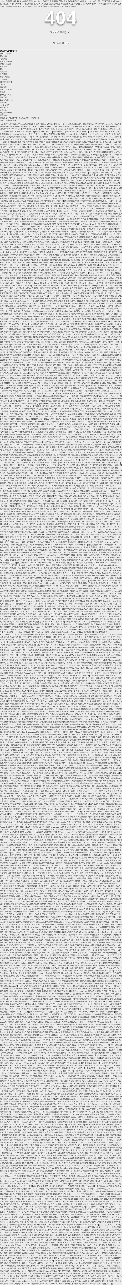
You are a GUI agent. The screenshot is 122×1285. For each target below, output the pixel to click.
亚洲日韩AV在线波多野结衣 (34, 1037)
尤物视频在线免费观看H (40, 1032)
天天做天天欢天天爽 (97, 216)
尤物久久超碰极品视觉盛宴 (14, 747)
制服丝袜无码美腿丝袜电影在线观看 (95, 812)
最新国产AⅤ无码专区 (84, 740)
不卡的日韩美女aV (94, 144)
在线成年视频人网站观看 (91, 337)
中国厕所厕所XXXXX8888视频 (19, 327)
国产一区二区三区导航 (14, 824)
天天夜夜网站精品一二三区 (58, 1017)
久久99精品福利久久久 (18, 778)
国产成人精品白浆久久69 (22, 260)
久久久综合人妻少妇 (108, 865)
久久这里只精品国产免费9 (110, 806)
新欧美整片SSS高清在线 (71, 1158)
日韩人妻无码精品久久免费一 (82, 296)
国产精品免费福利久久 (111, 126)
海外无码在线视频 (26, 483)
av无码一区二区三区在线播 (63, 881)
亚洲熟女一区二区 (18, 555)
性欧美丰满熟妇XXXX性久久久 (95, 509)
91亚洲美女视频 (9, 1214)
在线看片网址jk (22, 845)
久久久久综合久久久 (102, 932)
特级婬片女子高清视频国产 (10, 809)
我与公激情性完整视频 (79, 783)
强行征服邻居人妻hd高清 (57, 519)
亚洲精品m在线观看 (48, 819)
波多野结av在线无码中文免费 (95, 1094)
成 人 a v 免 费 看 (69, 573)
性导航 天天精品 (38, 617)
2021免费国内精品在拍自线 (109, 963)
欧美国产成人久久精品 (95, 1184)
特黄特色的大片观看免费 (100, 1163)
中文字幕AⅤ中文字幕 (40, 658)
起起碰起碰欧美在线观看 (55, 316)
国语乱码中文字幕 (61, 950)
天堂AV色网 (8, 262)
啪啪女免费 (112, 1209)
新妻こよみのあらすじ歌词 (10, 291)
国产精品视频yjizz (110, 894)
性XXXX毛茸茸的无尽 (89, 1143)
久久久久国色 (58, 627)
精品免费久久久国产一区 (78, 950)
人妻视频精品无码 (13, 203)
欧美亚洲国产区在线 (19, 232)
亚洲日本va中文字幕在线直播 (28, 465)
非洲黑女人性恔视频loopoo (82, 1137)
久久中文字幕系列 (38, 873)
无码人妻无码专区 (69, 791)
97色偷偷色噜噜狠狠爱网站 (92, 388)
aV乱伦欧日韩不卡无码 (71, 1194)
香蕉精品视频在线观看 (65, 1155)
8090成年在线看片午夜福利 (90, 247)
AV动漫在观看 (54, 185)
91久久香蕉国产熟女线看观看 (104, 1148)
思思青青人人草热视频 (32, 1268)
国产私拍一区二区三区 (89, 465)
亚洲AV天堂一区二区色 (12, 463)
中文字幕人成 (109, 496)
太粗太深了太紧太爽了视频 (106, 1155)
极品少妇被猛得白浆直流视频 (93, 275)
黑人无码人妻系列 (36, 229)
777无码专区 (106, 693)
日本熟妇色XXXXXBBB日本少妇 (46, 711)
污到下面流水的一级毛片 (95, 1248)
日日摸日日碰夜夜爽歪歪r (35, 429)
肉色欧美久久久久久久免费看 (55, 229)
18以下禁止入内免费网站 (38, 414)
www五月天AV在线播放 (42, 157)
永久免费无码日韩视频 (110, 144)
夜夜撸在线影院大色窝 (109, 468)
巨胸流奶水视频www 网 (63, 291)
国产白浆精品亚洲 (64, 873)
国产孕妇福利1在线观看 (44, 909)
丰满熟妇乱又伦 (109, 1099)
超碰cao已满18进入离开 (36, 629)
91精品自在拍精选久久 (91, 239)
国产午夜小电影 (39, 260)
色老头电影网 (20, 786)
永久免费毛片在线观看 (60, 488)
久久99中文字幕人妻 (99, 368)
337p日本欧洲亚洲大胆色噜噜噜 (34, 717)
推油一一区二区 (28, 1001)
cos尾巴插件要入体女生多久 (90, 909)
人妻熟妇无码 (65, 206)
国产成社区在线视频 (57, 568)
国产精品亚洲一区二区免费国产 (81, 370)
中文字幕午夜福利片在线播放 (109, 906)
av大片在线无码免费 (24, 829)
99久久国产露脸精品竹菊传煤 (11, 552)
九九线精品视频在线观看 (45, 409)
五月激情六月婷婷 (21, 280)
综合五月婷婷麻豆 (14, 209)
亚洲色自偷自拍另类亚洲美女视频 (79, 663)
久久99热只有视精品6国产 (30, 760)
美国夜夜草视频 (22, 1086)
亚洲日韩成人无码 (36, 324)
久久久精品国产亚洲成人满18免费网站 (96, 801)
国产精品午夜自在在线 (79, 773)
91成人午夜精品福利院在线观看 (39, 1273)
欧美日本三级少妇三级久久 (25, 904)
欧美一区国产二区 (44, 994)
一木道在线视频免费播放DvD (68, 324)
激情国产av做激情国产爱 (71, 475)
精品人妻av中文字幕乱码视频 (56, 1176)
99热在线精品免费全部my (27, 912)
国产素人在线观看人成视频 (92, 737)
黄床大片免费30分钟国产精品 (28, 632)
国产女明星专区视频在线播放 (108, 901)
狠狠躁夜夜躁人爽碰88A (38, 355)
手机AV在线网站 (99, 724)
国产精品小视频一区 (73, 622)
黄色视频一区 (106, 155)
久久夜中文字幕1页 (66, 483)
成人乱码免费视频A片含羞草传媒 (53, 447)
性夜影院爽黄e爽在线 (58, 1125)
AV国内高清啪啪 (61, 968)
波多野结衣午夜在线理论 (45, 904)
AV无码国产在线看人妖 (52, 812)
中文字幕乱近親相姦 (113, 1096)
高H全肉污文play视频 (64, 904)
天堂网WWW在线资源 (113, 814)
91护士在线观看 (6, 645)
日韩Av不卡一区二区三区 (110, 896)
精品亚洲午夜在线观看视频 (31, 293)
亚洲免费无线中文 (59, 832)
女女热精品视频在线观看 (43, 945)
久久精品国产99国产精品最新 (84, 729)
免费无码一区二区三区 (57, 822)
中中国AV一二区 (67, 1019)
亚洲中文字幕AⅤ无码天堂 (21, 617)
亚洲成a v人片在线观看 (81, 1101)
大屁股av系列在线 (100, 206)
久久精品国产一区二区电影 (77, 501)
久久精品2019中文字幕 (43, 570)
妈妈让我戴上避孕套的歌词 (87, 878)
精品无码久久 (91, 380)
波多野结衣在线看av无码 (61, 491)
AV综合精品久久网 (60, 1173)
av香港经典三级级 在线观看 (89, 214)
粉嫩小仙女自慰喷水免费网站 (14, 142)
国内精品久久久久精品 (63, 673)
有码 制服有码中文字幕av (14, 981)
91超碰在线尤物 (50, 1153)
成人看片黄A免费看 (67, 711)
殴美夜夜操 (74, 670)
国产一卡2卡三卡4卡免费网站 (45, 604)
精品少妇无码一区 (47, 1184)
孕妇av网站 (64, 1048)
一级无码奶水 (5, 273)
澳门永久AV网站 (16, 288)
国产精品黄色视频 (11, 257)
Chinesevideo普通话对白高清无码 (38, 732)
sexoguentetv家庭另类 (99, 1219)
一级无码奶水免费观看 (48, 983)
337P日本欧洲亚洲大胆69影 (15, 365)
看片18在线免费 (15, 814)
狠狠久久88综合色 (33, 1071)
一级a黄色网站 (103, 1081)
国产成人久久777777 (109, 478)
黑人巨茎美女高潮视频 (12, 1007)
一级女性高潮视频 (66, 347)
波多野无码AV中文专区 (71, 224)
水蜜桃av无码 (22, 437)
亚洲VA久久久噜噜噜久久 (60, 175)
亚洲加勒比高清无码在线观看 (45, 309)
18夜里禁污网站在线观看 (66, 493)
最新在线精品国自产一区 (101, 201)
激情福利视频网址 (52, 504)
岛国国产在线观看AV (99, 776)
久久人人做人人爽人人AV (89, 1253)
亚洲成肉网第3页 (95, 1091)
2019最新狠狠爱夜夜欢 (77, 1037)
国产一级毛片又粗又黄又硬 (25, 894)
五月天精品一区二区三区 (19, 373)
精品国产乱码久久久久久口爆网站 (57, 688)
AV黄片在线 (96, 406)
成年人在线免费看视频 (104, 257)
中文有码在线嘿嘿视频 (62, 1042)
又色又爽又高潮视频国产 (22, 917)
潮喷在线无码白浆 (18, 853)
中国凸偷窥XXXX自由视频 (23, 888)
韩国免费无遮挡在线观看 (53, 142)
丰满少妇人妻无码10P (75, 1063)
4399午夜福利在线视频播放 (104, 370)
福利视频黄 (95, 896)
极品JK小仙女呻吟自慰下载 (37, 1004)
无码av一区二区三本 (13, 1019)
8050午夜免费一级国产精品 (110, 134)
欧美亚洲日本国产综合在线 (90, 868)
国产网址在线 (57, 817)
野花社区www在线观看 (48, 729)
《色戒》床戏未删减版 (91, 478)
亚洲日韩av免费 (12, 999)
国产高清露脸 (5, 345)
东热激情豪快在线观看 (53, 468)
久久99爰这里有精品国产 (94, 1204)
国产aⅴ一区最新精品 (108, 198)
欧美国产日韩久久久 (42, 486)
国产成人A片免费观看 (71, 1227)
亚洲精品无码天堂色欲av (49, 1271)
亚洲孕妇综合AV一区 (65, 532)
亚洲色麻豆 (16, 1083)
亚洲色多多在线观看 (35, 1130)
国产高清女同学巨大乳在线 (81, 206)
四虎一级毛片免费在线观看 (67, 162)
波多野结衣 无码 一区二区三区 (104, 524)
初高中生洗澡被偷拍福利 (38, 350)
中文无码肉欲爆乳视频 (63, 514)
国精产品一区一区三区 (100, 863)
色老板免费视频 (114, 268)
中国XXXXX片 (65, 1137)
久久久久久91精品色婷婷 (40, 268)
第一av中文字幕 (16, 717)
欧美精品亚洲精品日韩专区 (44, 804)
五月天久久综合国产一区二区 (109, 658)
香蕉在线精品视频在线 (100, 1268)
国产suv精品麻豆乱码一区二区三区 (59, 1014)
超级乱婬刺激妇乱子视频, (98, 1024)
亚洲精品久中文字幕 (10, 860)
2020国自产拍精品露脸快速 (70, 840)
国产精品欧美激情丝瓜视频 (55, 219)
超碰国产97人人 (73, 824)
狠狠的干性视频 (37, 1153)
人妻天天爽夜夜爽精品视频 (55, 270)
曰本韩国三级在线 (49, 619)
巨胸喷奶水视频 (91, 552)
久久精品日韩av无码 (103, 794)
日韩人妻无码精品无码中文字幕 (104, 942)
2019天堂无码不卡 (32, 319)
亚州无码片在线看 (99, 881)
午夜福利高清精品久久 (86, 257)
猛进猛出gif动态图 (13, 958)
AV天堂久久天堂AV (109, 722)
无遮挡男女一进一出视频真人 (110, 1150)
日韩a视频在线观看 (41, 370)
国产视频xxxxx (73, 596)
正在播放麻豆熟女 (54, 460)
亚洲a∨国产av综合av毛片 (55, 850)
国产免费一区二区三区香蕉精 (80, 1176)
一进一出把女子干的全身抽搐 (24, 1094)
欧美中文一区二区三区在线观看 (30, 1135)
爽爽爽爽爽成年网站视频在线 (42, 1261)
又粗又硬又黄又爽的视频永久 (101, 242)
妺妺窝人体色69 (63, 783)
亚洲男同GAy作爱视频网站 (77, 332)
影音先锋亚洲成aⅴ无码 (57, 737)
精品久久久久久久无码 (82, 347)
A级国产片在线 (112, 211)
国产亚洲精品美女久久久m (94, 150)
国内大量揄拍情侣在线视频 (76, 568)
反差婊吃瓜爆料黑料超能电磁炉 (109, 550)
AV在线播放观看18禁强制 (105, 670)
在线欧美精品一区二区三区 (97, 1117)
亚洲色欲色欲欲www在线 (25, 601)
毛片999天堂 (65, 404)
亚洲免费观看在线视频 (84, 1078)
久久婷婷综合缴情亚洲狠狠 (99, 540)
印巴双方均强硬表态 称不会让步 (61, 414)
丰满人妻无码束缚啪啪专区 (32, 1035)
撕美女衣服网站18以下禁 (66, 188)
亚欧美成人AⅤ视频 (104, 1240)
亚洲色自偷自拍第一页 (26, 740)
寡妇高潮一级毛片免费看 (66, 965)
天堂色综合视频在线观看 (25, 124)
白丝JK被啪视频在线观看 (84, 481)
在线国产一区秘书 (88, 891)
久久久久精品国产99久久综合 (63, 676)
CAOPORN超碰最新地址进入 (14, 1245)
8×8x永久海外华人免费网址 (59, 296)
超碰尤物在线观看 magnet (33, 973)
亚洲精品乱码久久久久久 (62, 398)
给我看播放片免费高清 (62, 375)
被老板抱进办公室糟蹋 (83, 1050)
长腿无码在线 (105, 924)
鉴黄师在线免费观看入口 (78, 173)
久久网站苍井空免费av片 (79, 781)
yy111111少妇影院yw (65, 914)
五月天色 (59, 1135)
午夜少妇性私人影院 (51, 906)
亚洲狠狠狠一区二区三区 (35, 1240)
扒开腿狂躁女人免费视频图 (85, 575)
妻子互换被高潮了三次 (72, 601)
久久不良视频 (102, 1122)
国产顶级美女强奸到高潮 (101, 1176)
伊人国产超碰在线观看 (28, 242)
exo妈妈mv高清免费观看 (22, 460)
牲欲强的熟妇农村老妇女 (73, 509)
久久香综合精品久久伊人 (33, 529)
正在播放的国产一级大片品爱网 (83, 873)
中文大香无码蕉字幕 (60, 306)
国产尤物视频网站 (100, 837)
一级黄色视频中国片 (103, 729)
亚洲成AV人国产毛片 (95, 250)
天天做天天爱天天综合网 (90, 224)
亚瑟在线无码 (104, 822)
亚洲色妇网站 (57, 1273)
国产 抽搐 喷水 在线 (41, 888)
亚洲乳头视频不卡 (13, 611)
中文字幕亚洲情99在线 (67, 1130)
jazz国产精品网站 (99, 888)
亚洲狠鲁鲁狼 (107, 232)
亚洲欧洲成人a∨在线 (50, 960)
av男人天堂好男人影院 (23, 871)
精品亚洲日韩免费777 (104, 1076)
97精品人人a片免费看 (83, 714)
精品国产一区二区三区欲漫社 (65, 257)
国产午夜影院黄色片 (99, 378)
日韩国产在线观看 (92, 329)
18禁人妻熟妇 (71, 901)
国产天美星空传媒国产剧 (15, 622)
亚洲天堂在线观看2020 (41, 796)
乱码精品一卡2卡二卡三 (9, 909)
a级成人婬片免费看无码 (60, 155)
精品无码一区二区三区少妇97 (108, 473)
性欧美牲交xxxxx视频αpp (108, 1143)
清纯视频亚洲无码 (44, 1009)
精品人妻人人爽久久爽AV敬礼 (22, 1222)
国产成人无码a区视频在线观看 (40, 691)
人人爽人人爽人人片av (85, 1096)
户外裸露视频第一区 (98, 1140)
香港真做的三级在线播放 (72, 391)
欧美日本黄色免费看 (35, 637)
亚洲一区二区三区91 (17, 1071)
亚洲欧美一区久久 (87, 629)
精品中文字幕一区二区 (112, 1073)
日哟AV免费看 (108, 545)
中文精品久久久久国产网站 (81, 888)
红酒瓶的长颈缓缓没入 (54, 722)
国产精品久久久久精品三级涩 (68, 452)
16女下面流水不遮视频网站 (104, 357)
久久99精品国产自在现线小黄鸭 (91, 845)
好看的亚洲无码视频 (7, 568)
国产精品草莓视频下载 (98, 804)
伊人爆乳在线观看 (111, 262)
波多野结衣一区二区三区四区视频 (52, 886)
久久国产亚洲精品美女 (64, 409)
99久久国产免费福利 (92, 424)
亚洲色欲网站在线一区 (37, 134)
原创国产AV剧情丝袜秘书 (65, 1168)
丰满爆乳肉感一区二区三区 (73, 1007)
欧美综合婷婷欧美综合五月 (31, 878)
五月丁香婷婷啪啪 (39, 829)
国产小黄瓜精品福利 (81, 1191)
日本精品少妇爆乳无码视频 (19, 339)
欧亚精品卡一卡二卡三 (13, 250)
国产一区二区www (68, 185)
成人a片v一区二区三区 (11, 878)
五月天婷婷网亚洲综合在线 (63, 927)
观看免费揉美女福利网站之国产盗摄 (31, 722)
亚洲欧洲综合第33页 (90, 165)
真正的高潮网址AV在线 (102, 227)
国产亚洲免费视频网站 (95, 1178)
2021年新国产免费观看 (112, 1199)
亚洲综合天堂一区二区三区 (81, 763)
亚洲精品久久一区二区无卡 (66, 642)
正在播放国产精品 (64, 1235)
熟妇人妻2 (58, 391)
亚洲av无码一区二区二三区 (101, 293)
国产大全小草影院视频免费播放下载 (39, 742)
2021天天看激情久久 (89, 658)
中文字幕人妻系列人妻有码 (105, 976)
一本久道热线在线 (44, 1245)
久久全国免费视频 (21, 265)
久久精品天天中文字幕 (93, 750)
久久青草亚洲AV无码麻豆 (87, 401)
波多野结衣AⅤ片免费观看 (28, 214)
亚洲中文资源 (74, 160)
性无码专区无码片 (81, 853)
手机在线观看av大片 (37, 1145)
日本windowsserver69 (55, 827)
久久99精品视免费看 (89, 522)
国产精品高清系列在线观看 (43, 871)
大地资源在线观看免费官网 (53, 699)
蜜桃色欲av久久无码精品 (12, 686)
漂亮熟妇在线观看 (100, 268)
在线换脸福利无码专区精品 (20, 642)
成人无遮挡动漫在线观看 (88, 162)
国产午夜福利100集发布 (56, 527)
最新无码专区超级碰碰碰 (71, 337)
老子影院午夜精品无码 (112, 678)
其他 (1, 69)
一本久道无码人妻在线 (37, 265)
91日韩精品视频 (22, 1253)
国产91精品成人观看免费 (108, 922)
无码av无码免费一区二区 (76, 883)
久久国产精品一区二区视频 (36, 614)
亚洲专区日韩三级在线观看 (36, 519)
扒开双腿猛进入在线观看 (90, 693)
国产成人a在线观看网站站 (79, 696)
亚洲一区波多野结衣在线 (71, 735)
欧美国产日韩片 (28, 493)
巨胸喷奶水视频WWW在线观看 (102, 781)
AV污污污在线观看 (108, 393)
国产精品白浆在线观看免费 (41, 1104)
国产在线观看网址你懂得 (40, 991)
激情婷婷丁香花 (49, 788)
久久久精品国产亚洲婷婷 (71, 776)
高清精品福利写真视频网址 (111, 1119)
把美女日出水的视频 (31, 337)
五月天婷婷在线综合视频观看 (32, 709)
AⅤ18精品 (88, 191)
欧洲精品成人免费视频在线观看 (43, 1217)
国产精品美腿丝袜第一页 (51, 735)
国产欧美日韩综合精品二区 (33, 219)
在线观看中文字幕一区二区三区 (99, 350)
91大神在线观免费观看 (42, 247)
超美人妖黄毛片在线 (87, 1030)
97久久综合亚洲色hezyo (67, 632)
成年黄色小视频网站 (53, 868)
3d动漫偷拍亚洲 (100, 1009)
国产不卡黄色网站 (35, 845)
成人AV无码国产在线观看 (44, 1027)
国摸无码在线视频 (61, 794)
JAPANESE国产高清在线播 (43, 422)
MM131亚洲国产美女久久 (106, 380)
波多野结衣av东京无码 (55, 542)
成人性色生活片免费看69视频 (109, 1227)
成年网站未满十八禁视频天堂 (73, 1204)
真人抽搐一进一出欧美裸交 (73, 637)
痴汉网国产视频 (58, 1245)
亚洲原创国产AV (82, 534)
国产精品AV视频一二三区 (52, 971)
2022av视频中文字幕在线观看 (75, 858)
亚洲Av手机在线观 (22, 180)
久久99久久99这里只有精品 (102, 414)
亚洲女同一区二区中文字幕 (90, 593)
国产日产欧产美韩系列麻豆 (61, 796)
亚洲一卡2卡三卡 (46, 1263)
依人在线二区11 (114, 509)
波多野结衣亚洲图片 (12, 665)
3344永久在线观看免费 (20, 932)
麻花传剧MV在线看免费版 (48, 1140)
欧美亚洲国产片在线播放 (42, 1173)
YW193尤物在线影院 (54, 922)
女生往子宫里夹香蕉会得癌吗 (11, 1060)
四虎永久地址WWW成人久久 (17, 134)
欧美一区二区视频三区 (31, 591)
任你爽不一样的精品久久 (69, 799)
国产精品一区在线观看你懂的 (110, 432)
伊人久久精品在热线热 (112, 470)
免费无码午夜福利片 (39, 809)
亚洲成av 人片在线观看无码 (88, 806)
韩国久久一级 (116, 270)
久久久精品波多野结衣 (25, 711)
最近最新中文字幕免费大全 (97, 316)
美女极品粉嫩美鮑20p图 (33, 442)
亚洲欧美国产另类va (29, 511)
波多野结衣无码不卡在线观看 (76, 989)
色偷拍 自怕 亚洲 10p (60, 1104)
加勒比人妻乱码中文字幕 (37, 1202)
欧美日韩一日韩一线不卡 (53, 637)
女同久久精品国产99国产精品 (91, 824)
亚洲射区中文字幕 (82, 422)
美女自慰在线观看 (50, 1081)
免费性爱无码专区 (52, 206)
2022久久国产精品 (93, 994)
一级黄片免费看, (6, 391)
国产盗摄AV (52, 981)
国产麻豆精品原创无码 (91, 1145)
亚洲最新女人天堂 (114, 983)
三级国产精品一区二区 (37, 1253)
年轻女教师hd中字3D (79, 545)
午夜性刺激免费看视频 (93, 560)
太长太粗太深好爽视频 (106, 547)
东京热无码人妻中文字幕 (97, 1255)
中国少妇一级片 (105, 652)
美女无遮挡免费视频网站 (46, 1279)
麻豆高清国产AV (16, 953)
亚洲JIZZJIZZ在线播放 (77, 350)
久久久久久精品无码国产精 (26, 1214)
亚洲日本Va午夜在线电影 (76, 386)
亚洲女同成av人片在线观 (29, 1184)
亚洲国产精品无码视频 (18, 501)
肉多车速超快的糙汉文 (104, 306)
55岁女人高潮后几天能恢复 (18, 1158)
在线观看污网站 (9, 1030)
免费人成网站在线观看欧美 (18, 229)
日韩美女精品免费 (86, 917)
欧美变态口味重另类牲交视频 (27, 832)
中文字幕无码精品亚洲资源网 (63, 563)
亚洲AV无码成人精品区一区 (56, 1037)
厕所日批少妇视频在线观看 (32, 252)
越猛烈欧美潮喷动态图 (44, 894)
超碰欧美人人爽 (78, 1271)
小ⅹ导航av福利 (56, 342)
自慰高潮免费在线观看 (90, 601)
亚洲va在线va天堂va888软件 (74, 265)
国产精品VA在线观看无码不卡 (72, 424)
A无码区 (97, 686)
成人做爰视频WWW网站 (69, 1030)
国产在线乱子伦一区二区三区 (79, 1173)
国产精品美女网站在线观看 (43, 496)
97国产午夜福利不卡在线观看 (103, 727)
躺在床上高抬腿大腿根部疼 (100, 640)
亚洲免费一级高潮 (87, 681)
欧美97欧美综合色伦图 (51, 847)
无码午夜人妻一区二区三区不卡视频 (57, 753)
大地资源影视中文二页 (11, 152)
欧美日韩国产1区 (73, 658)
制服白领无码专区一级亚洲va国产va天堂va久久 (37, 1166)
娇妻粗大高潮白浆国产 (97, 773)
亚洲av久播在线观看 (20, 488)
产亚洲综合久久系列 (25, 1232)
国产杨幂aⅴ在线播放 (71, 681)
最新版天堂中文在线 (93, 398)
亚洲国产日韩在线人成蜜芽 (47, 940)
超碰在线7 (4, 339)
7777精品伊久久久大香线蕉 (105, 1263)
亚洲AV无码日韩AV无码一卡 (41, 398)
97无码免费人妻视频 (109, 953)
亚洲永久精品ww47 (48, 1168)
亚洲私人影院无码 (25, 1191)
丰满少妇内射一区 (28, 565)
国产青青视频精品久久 (30, 814)
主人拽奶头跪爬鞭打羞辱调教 (37, 622)
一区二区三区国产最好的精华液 (62, 652)
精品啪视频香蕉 (94, 555)
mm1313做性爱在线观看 (51, 552)
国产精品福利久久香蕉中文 (103, 1137)
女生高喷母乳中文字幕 (101, 270)
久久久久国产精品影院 (76, 1276)
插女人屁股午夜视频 (51, 845)
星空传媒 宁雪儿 (84, 1268)
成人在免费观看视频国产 (97, 491)
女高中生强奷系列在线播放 (52, 329)
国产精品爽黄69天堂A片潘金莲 (88, 1232)
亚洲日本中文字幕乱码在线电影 (25, 1204)
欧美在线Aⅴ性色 (17, 971)
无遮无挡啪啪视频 (16, 442)
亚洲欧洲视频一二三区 (90, 735)
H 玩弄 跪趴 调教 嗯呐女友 (64, 770)
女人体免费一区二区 (81, 393)
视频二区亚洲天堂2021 (24, 321)
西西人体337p (41, 1017)
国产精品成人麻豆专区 (103, 573)
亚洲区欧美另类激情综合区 (96, 280)
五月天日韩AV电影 (39, 460)
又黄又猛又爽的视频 (19, 165)
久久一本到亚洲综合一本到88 (108, 642)
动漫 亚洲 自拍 (113, 791)
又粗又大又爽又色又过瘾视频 (30, 735)
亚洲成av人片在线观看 (85, 1130)
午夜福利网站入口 (107, 193)
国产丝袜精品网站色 (31, 1060)
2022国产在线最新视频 (58, 778)
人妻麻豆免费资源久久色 (95, 196)
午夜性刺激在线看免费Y (17, 211)
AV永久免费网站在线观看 (80, 624)
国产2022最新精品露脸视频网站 (20, 588)
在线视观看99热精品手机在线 (14, 755)
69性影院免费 (26, 753)
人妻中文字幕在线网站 (70, 611)
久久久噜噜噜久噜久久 (61, 383)
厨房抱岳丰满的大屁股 (65, 1279)
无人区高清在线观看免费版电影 (20, 763)
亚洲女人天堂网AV (7, 719)
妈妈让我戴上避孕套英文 (111, 463)
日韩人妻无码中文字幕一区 (64, 1230)
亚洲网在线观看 (86, 506)
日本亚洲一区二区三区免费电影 (98, 778)
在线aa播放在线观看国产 (14, 745)
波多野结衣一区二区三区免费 (44, 1112)
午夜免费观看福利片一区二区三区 (32, 922)
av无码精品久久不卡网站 (50, 760)
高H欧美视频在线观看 (70, 917)
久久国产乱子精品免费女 (105, 1012)
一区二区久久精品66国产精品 (78, 1053)
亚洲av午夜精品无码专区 (25, 540)
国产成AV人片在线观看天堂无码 (30, 1250)
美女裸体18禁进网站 (65, 288)
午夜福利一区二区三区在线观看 (109, 1045)
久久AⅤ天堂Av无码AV (65, 655)
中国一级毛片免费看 (34, 786)
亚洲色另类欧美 (96, 645)
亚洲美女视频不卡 (94, 899)
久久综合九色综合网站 (86, 768)
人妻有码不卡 (81, 185)
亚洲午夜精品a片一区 (74, 1222)
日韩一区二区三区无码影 (40, 342)
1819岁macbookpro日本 (24, 1281)
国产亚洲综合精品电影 (69, 1132)
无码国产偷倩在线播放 (54, 1240)
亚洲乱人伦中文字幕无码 (58, 432)
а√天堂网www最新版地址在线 (58, 203)
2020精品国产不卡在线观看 (104, 157)
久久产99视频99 (24, 473)
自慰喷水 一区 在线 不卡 (34, 150)
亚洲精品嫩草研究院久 (104, 152)
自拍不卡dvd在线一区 (94, 1104)
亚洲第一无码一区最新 (36, 170)
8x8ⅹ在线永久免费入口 (106, 445)
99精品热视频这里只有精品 (98, 688)
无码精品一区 (97, 606)
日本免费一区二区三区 (91, 537)
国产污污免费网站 (97, 1071)
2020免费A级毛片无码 (79, 1243)
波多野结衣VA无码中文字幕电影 (80, 686)
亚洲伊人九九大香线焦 (12, 509)
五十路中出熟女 (14, 516)
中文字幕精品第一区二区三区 (96, 334)
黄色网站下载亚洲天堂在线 (74, 994)
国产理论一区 (34, 729)
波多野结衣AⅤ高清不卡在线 (109, 565)
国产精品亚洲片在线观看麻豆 (51, 814)
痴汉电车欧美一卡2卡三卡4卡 (85, 532)
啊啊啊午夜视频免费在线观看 (17, 355)
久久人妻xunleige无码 (103, 1186)
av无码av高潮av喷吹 (24, 1209)
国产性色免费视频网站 (34, 1227)
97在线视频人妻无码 (72, 360)
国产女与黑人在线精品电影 (34, 824)
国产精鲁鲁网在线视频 (32, 960)
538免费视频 (68, 817)
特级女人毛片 (103, 396)
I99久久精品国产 (109, 622)
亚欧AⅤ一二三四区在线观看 (110, 237)
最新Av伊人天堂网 (100, 663)
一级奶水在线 (41, 542)
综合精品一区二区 (113, 783)
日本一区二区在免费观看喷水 (105, 1245)
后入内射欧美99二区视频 (18, 842)
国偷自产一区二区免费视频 (10, 237)
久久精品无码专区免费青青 (41, 491)
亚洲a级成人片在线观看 (19, 1276)
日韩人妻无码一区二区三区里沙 (21, 1284)
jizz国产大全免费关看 (77, 1104)
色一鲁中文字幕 (52, 439)
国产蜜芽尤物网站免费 (72, 388)
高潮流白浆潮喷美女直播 (99, 676)
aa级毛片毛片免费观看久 (20, 255)
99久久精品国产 (89, 137)
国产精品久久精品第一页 (12, 252)
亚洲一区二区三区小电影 (20, 155)
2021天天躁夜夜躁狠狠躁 (60, 991)
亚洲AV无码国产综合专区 (69, 706)
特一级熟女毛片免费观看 (111, 406)
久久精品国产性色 (14, 599)
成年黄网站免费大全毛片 (13, 812)
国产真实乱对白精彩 (24, 470)
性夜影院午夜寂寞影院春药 (91, 665)
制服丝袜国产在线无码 (68, 1268)
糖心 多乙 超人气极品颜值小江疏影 (54, 755)
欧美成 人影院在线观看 (11, 450)
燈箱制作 (3, 110)
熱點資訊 (3, 72)
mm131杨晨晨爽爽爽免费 (50, 404)
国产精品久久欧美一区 (64, 804)
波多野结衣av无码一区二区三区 (33, 696)
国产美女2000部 (35, 329)
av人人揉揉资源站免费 (85, 732)
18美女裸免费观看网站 (77, 496)
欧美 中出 (101, 170)
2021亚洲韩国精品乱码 (99, 278)
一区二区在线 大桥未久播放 (23, 1196)
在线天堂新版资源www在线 (50, 337)
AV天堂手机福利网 (53, 932)
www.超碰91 (95, 155)
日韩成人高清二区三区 (54, 170)
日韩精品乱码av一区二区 (76, 1099)
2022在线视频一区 (43, 896)
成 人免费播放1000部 (79, 1281)
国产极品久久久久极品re (33, 812)
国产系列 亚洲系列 (70, 473)
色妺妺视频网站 (47, 596)
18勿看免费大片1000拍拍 (65, 1212)
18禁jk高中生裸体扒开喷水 (46, 655)
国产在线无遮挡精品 (28, 578)
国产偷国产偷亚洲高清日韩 (86, 1081)
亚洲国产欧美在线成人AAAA (69, 973)
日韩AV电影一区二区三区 (99, 581)
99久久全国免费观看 (66, 853)
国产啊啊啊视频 (15, 493)
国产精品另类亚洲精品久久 (106, 434)
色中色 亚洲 (10, 1086)
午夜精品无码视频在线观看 (66, 1045)
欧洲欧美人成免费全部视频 (16, 527)
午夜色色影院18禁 (68, 976)
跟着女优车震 (95, 393)
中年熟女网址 (83, 1066)
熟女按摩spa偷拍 (27, 794)
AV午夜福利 (57, 473)
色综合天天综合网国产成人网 (72, 1094)
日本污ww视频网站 (25, 858)
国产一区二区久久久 (44, 955)
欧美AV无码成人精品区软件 (75, 919)
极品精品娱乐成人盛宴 (48, 853)
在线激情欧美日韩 (44, 563)
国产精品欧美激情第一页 (50, 445)
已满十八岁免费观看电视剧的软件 (100, 971)
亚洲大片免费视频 (45, 986)
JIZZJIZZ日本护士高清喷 (77, 429)
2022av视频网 (11, 1235)
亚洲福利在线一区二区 (18, 1248)
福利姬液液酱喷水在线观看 (80, 167)
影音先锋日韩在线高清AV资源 (24, 434)
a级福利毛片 (11, 711)
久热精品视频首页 (64, 498)
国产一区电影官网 (29, 209)
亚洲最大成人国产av (78, 835)
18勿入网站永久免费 (99, 570)
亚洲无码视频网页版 (80, 986)
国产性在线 (91, 219)
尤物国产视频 (69, 1245)
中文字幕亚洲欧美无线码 (94, 1007)
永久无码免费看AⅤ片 (50, 878)
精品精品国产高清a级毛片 (34, 606)
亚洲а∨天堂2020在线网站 (33, 419)
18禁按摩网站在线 (74, 737)
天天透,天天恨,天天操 (85, 668)
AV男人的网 (53, 278)
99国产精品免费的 (54, 550)
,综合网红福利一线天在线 (90, 193)
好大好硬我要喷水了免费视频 (58, 565)
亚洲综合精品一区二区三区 (66, 788)
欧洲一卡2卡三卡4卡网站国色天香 (64, 232)
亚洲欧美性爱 (37, 191)
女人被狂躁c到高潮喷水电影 (46, 740)
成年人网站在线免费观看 (59, 678)
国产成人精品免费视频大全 (102, 345)
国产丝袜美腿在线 (23, 196)
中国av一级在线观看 (17, 581)
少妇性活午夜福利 (103, 840)
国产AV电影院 (108, 606)
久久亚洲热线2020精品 (109, 1040)
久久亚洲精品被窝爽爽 (44, 1230)
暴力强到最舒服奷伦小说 (59, 1207)
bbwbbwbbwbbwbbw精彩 (56, 250)
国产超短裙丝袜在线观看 (13, 1140)
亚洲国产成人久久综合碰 (19, 1219)
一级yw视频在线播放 (16, 439)
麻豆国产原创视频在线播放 (16, 827)
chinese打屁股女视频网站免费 (89, 1250)
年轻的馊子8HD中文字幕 (51, 724)
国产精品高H (75, 801)
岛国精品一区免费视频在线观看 (44, 783)
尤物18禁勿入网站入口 (67, 439)
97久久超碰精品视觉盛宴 (37, 1276)
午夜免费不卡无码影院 (16, 1227)
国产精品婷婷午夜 (7, 129)
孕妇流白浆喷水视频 (67, 588)
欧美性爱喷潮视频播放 (49, 591)
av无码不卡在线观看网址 (56, 134)
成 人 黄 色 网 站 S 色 (26, 1042)
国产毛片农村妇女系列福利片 (64, 1266)
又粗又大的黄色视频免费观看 (106, 1130)
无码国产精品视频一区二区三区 (64, 126)
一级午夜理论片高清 (90, 404)
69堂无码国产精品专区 (38, 1091)
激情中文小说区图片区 (68, 1055)
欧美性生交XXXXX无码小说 (68, 1107)
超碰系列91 (37, 1186)
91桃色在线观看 (19, 429)
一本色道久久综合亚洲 (26, 655)
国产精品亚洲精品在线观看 (88, 142)
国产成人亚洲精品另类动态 (64, 422)
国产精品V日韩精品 (65, 640)
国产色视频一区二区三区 (66, 727)
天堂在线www (41, 601)
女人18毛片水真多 (106, 1225)
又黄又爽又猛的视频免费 (63, 393)
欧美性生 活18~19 (50, 1250)
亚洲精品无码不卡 (27, 144)
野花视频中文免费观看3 (83, 1148)
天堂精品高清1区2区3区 (85, 619)
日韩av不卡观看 (98, 175)
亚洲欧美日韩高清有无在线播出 (87, 563)
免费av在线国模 (14, 930)
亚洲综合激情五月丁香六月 (43, 1191)
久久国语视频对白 (17, 550)
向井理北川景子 (9, 601)
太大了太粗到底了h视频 (19, 414)
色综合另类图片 (17, 1127)
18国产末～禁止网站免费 (86, 152)
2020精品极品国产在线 (44, 244)
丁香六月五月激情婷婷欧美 (33, 1178)
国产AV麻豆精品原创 (35, 211)
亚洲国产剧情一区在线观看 (89, 339)
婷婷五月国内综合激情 (77, 1209)
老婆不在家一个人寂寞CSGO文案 (93, 755)
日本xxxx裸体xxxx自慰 (24, 1125)
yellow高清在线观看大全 (90, 614)
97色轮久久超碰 (72, 586)
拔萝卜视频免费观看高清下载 (15, 1273)
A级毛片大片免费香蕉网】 (26, 791)
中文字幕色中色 (61, 1255)
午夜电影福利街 (65, 591)
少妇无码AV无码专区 (55, 629)
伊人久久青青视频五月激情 (26, 1137)
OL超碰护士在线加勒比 (86, 1076)
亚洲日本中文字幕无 (56, 622)
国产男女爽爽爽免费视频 (69, 1160)
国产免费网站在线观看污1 (23, 514)
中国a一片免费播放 (104, 968)
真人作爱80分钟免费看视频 (34, 1194)
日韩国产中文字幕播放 (91, 391)
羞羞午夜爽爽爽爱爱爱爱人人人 (74, 1178)
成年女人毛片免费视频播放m (55, 1117)
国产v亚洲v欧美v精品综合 (111, 1058)
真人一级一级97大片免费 (20, 1261)
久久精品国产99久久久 (91, 604)
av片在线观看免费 (19, 478)
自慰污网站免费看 (13, 1096)
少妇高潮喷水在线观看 (52, 150)
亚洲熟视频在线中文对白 (79, 262)
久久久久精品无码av (33, 581)
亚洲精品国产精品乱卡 (18, 234)
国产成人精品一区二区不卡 (66, 416)
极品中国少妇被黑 (16, 1268)
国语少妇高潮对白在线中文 (32, 788)
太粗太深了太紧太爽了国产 (103, 1127)
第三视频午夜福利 (89, 840)
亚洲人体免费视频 (41, 1281)
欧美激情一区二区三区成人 (10, 647)
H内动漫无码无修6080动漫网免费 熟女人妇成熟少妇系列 (64, 786)
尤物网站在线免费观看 (107, 1202)
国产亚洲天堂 (100, 732)
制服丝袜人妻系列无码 (85, 842)
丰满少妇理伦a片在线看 (64, 1083)
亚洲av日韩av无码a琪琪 (45, 124)
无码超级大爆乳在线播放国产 (104, 1050)
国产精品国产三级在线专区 (94, 373)
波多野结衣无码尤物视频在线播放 (56, 781)
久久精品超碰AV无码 (71, 629)
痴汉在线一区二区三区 (52, 1178)
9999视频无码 (20, 624)
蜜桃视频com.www (89, 948)
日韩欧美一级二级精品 (67, 1096)
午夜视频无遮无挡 (23, 1104)
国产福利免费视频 (29, 686)
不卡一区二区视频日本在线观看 (34, 250)
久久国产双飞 (9, 652)
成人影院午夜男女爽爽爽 (76, 1086)
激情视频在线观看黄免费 (78, 540)
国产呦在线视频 (12, 1089)
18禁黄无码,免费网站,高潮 (81, 175)
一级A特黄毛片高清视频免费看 (43, 642)
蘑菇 (9, 478)
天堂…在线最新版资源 (41, 160)
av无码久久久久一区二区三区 (24, 524)
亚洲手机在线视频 (39, 273)
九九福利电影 (37, 847)
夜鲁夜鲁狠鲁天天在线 (97, 783)
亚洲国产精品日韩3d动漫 (30, 935)
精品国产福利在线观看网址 (32, 919)
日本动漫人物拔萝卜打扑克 (90, 611)
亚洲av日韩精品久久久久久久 (36, 981)
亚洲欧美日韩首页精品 (66, 1081)
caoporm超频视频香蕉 (95, 429)
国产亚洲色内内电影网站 (12, 1035)
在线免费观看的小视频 (59, 486)
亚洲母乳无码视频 (23, 332)
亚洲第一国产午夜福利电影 (90, 937)
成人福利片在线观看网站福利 (34, 953)
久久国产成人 (92, 717)
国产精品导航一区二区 (8, 270)
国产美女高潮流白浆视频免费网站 (43, 1101)
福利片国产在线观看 (76, 1017)
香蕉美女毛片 (23, 167)
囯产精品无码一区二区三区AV (11, 409)
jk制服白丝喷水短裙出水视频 (29, 447)
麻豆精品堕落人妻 (106, 383)
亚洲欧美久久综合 (110, 919)
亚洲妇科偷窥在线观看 (59, 1209)
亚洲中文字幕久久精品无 (99, 770)
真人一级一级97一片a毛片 (44, 950)
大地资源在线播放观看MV (12, 219)
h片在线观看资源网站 (19, 942)
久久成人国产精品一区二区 (32, 1007)
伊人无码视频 (49, 180)
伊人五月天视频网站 (31, 1022)
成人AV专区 (56, 575)
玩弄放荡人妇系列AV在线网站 (70, 1060)
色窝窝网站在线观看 (12, 704)
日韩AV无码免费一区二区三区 (89, 232)
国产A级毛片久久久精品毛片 (35, 550)
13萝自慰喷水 (95, 457)
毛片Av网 (115, 693)
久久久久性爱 (37, 753)
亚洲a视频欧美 (5, 1202)
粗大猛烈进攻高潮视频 (93, 342)
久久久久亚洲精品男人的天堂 (73, 552)
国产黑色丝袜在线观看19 (12, 491)
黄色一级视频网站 (73, 822)
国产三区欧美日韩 (86, 1199)
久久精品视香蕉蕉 (70, 142)
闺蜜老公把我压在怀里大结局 (24, 1017)
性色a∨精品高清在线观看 (41, 773)
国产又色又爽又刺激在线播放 (102, 327)
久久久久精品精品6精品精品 (59, 537)
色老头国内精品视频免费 (48, 999)
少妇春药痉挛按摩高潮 (35, 478)
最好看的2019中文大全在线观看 (53, 745)
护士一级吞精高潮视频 (94, 488)
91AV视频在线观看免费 (11, 188)
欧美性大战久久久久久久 (22, 391)
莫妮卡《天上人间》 (71, 627)
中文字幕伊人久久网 (13, 1143)
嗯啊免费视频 (8, 989)
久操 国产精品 (60, 560)
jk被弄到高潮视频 (17, 1078)
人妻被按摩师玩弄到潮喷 (96, 704)
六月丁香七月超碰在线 (103, 711)
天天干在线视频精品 (15, 557)
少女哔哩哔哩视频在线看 (66, 555)
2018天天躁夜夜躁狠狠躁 (12, 1178)
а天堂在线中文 (51, 532)
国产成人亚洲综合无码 (44, 1148)
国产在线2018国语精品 (57, 658)
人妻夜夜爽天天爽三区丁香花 (41, 881)
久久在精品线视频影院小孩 (103, 1014)
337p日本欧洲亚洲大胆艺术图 (59, 545)
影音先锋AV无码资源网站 (96, 209)
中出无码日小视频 (95, 927)
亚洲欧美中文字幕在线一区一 (107, 891)
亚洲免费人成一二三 (51, 442)
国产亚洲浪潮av (63, 624)
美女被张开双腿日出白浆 (91, 463)
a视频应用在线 (60, 1099)
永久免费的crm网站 (54, 1253)
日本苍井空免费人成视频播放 (68, 221)
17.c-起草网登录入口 (107, 930)
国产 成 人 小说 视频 (111, 737)
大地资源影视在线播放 (53, 365)
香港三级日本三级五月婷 (28, 999)
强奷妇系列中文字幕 (112, 1184)
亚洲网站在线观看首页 (68, 935)
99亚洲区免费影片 (74, 470)
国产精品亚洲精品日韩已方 (80, 155)
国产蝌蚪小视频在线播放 (17, 334)
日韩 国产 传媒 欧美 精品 (66, 1122)
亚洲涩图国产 (21, 239)
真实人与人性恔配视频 (105, 886)
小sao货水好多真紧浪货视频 (67, 819)
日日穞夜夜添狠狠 (63, 996)
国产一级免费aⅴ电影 (35, 234)
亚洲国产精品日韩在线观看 (108, 786)
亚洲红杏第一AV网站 (79, 383)
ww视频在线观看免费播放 (28, 860)
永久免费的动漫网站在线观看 (45, 221)
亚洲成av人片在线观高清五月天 (78, 570)
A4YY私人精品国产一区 (64, 1071)
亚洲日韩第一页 (103, 286)
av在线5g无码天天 (94, 953)
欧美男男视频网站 (107, 339)
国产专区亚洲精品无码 (48, 288)
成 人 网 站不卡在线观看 (69, 396)
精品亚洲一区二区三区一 (38, 280)
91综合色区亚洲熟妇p (89, 1227)
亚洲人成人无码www (24, 681)
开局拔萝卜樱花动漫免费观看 (103, 352)
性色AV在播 (105, 555)
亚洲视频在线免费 (45, 455)
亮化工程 (3, 97)
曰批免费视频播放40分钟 (63, 1001)
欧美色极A (7, 185)
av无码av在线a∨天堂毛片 (71, 239)
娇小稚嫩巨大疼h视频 (95, 496)
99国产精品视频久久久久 (81, 753)
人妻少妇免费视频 (11, 1166)
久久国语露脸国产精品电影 (23, 570)
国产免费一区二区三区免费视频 (31, 534)
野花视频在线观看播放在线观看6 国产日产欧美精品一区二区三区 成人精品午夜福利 (74, 139)
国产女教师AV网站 (82, 770)
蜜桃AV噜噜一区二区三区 (26, 563)
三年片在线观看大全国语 (69, 1035)
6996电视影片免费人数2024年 (72, 930)
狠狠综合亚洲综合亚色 (60, 747)
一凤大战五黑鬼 (60, 709)
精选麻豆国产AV (58, 196)
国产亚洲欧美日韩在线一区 (14, 362)
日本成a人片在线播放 (65, 129)
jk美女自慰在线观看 (48, 727)
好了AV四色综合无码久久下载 (21, 604)
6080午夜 (26, 491)
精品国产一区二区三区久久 (43, 391)
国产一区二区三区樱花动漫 (23, 1107)
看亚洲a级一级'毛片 (39, 327)
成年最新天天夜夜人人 (99, 609)
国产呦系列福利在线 (105, 552)
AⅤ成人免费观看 (22, 568)
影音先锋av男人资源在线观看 (24, 201)
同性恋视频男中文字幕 (34, 522)
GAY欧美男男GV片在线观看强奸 (78, 406)
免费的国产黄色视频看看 (29, 976)
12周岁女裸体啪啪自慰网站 (21, 937)
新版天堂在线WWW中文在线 (102, 347)
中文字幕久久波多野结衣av (10, 532)
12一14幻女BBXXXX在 (93, 529)
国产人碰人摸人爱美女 (14, 244)
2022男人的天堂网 (97, 745)
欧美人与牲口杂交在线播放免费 (70, 183)
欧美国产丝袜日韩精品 (100, 455)
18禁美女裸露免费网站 (68, 768)
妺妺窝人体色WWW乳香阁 (16, 1004)
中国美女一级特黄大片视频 (16, 1068)
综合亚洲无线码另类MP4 (30, 445)
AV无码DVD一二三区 (79, 688)
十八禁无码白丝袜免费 (95, 1001)
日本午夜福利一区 (81, 927)
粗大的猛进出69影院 (10, 1225)
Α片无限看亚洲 (5, 434)
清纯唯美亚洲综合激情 (39, 1243)
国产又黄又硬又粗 (23, 298)
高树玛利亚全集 (74, 755)
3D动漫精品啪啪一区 (56, 360)
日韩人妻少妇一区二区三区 (44, 321)
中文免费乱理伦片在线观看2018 (25, 886)
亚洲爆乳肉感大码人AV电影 (105, 629)
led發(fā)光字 (5, 105)
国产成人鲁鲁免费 (50, 1258)
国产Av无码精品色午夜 (73, 137)
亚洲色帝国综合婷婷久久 (21, 1050)
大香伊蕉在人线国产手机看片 (32, 468)
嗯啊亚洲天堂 (98, 191)
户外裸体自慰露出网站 (62, 645)
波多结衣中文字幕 (96, 273)
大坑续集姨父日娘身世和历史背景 (82, 794)
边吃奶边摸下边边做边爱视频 (14, 950)
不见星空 (100, 1168)
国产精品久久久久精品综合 (67, 855)
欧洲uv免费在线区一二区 (77, 978)
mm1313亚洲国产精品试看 (71, 1119)
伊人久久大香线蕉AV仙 (105, 873)
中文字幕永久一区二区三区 (59, 750)
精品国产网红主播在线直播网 (88, 865)
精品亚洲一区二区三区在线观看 (68, 193)
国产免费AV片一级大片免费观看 (73, 147)
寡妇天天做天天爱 (26, 1225)
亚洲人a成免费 (32, 455)
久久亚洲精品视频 (65, 999)
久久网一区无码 (50, 357)
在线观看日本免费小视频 (42, 683)
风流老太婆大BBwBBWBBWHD (37, 1237)
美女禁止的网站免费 (22, 876)
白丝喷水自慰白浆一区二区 (33, 688)
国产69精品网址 (27, 247)
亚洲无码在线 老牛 (28, 963)
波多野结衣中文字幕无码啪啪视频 (37, 368)
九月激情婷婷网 (26, 1160)
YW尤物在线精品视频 (112, 388)
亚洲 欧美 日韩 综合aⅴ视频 (103, 819)
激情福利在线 (82, 555)
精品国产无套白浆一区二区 (13, 606)
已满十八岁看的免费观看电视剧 (74, 365)
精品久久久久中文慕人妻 (67, 211)
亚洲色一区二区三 (114, 234)
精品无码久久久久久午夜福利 (108, 719)
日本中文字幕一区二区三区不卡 (20, 683)
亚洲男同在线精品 (44, 747)
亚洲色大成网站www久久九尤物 (48, 924)
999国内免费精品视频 (101, 514)
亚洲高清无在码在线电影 (40, 332)
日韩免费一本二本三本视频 (18, 1012)
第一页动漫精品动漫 (75, 519)
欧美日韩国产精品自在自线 (34, 850)
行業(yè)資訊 (5, 77)
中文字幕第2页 (13, 765)
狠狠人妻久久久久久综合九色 (40, 575)
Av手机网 (33, 411)
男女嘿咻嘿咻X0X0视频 (88, 396)
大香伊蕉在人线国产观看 (75, 196)
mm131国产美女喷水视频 (37, 334)
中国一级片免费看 (13, 126)
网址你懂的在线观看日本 (63, 1148)
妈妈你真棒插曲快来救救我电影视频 (18, 306)
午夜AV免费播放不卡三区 (59, 262)
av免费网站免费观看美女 (50, 165)
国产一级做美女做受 (10, 483)
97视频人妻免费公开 (71, 1273)
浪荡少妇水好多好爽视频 (48, 1060)
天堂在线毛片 (85, 1035)
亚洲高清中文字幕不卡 (91, 1119)
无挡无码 (51, 876)
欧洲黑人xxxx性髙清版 (83, 894)
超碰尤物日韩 (16, 383)
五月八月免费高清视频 (104, 1214)
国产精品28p (115, 540)
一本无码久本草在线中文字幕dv (20, 840)
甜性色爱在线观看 (68, 924)
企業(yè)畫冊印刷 (6, 100)
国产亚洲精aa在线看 (110, 1091)
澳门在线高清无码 (33, 755)
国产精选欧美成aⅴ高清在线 (49, 401)
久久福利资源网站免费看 (60, 1109)
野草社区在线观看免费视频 (90, 160)
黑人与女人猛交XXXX (85, 1153)
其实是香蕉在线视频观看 (50, 650)
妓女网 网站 (82, 362)
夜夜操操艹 (25, 457)
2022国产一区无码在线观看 (99, 853)
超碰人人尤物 (11, 847)
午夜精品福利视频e (43, 540)
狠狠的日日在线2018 (88, 1107)
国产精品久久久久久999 (81, 847)
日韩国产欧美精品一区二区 (58, 173)
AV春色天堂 (80, 634)
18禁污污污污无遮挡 (41, 1125)
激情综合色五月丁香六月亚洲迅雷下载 (51, 209)
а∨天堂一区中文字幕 (88, 627)
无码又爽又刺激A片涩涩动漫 (40, 676)
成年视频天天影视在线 (80, 1235)
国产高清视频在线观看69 (62, 455)
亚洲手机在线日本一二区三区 (91, 1135)
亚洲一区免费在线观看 (88, 1022)
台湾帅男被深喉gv (7, 180)
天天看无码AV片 (111, 175)
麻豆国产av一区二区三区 (39, 185)
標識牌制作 (4, 107)
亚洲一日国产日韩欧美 (48, 632)
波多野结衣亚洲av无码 (13, 1168)
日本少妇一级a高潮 (100, 203)
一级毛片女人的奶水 (71, 1135)
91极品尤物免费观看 (81, 817)
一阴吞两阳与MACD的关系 (28, 863)
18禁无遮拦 (29, 1078)
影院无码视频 (74, 1089)
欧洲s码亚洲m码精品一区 (111, 909)
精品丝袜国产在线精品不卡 (51, 239)
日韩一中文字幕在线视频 (82, 524)
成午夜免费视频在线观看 (86, 642)
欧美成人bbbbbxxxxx (79, 991)
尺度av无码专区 (14, 293)
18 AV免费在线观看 (61, 1184)
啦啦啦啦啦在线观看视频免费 (24, 452)
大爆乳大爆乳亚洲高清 (29, 560)
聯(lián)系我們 (5, 54)
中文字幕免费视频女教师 (98, 132)
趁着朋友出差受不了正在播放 (17, 537)
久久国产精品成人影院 (59, 1196)
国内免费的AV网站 (41, 1225)
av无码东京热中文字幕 (20, 1207)
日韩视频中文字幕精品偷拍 (41, 609)
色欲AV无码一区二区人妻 (39, 568)
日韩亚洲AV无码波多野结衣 (104, 1153)
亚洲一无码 (20, 1263)
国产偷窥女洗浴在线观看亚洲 (21, 422)
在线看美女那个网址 (12, 963)
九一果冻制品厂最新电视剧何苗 (69, 665)
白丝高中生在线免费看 (76, 301)
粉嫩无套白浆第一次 (46, 560)
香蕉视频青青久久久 (107, 935)
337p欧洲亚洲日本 (104, 1022)
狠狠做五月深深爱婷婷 (80, 742)
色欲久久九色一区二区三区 (10, 1122)
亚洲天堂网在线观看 (47, 863)
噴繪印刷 (3, 102)
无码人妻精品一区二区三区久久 (33, 450)
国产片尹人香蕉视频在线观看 (22, 221)
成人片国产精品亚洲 (7, 239)
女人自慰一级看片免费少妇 (51, 1199)
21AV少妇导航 (65, 516)
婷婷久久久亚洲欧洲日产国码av (46, 1232)
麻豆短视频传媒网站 (33, 745)
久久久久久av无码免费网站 (27, 901)
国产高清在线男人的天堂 (40, 155)
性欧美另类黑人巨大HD (69, 445)
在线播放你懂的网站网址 (70, 599)
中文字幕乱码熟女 (24, 847)
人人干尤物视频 (55, 1204)
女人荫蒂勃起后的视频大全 (13, 283)
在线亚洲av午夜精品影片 (50, 147)
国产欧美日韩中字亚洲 (47, 1155)
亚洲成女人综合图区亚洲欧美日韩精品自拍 (43, 1066)
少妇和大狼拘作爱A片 (21, 693)
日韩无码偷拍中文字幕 (28, 1114)
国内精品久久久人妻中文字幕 (32, 1024)
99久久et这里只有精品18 (23, 1053)
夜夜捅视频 (101, 303)
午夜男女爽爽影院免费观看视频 (54, 581)
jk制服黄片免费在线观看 (112, 973)
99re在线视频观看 (56, 858)
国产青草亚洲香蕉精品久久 (77, 229)
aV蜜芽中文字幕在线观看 (15, 670)
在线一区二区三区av (109, 593)
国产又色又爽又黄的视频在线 (14, 742)
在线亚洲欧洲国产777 (8, 465)
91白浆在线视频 (90, 427)
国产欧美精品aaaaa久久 (24, 673)
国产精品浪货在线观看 (105, 427)
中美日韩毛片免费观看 (24, 945)
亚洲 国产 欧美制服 (85, 758)
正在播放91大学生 (105, 165)
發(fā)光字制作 (5, 95)
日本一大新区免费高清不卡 (49, 976)
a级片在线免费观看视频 (74, 1202)
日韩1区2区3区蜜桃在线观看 (70, 463)
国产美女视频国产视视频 (89, 432)
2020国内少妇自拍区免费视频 (60, 583)
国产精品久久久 (14, 935)
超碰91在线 (86, 776)
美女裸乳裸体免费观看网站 (82, 268)
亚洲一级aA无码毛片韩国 (83, 860)
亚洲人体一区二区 (32, 555)
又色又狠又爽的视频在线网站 (82, 1114)
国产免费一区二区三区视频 (41, 473)
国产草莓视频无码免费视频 (13, 183)
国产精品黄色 (29, 855)
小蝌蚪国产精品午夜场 (77, 486)
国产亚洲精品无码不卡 (56, 437)
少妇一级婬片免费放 (20, 906)
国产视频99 (52, 624)
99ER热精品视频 (94, 858)
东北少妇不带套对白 (87, 1189)
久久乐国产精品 (78, 334)
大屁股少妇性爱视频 (25, 275)
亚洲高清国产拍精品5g (84, 1245)
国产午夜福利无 (93, 883)
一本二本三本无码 (34, 314)
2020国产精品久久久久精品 (68, 511)
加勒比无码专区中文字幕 (80, 683)
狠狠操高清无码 (49, 1135)
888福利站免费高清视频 (32, 552)
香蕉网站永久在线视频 (50, 1268)
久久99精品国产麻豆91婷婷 (53, 919)
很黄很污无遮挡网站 (37, 206)
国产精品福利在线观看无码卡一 (30, 619)
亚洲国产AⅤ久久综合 (34, 547)
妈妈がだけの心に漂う (52, 611)
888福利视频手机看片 (23, 191)
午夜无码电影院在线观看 (30, 1132)
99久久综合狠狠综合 (98, 1235)
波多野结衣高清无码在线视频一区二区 (17, 1173)
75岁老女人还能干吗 (12, 753)
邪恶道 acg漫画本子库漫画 (28, 347)
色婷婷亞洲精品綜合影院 (56, 614)
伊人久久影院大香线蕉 (88, 547)
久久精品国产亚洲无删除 (92, 183)
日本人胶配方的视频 (93, 1125)
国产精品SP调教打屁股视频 (92, 470)
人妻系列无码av (111, 1168)
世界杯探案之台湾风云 (29, 958)
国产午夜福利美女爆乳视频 (14, 614)
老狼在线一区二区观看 (71, 617)
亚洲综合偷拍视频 (108, 1125)
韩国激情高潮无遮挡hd (75, 527)
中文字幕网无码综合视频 (57, 301)
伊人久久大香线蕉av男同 (31, 1143)
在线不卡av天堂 (95, 989)
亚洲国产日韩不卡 (59, 660)
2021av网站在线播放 (85, 632)
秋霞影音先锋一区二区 (67, 1232)
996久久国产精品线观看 (98, 799)
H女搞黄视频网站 (59, 1053)
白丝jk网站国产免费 (42, 1196)
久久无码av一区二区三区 (63, 227)
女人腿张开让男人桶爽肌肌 (52, 668)
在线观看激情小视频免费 (30, 224)
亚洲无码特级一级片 (29, 291)
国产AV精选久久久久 (90, 827)
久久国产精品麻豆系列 (82, 914)
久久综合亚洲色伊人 (51, 1035)
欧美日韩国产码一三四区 (111, 342)
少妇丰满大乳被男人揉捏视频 (92, 360)
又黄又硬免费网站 (23, 342)
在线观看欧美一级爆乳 (86, 647)
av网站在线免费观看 (17, 522)
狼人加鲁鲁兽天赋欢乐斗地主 (89, 1058)
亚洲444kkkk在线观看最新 (89, 871)
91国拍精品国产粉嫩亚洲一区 (45, 1235)
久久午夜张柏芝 (6, 817)
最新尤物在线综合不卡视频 (48, 1181)
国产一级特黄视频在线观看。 (88, 965)
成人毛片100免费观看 (97, 1066)
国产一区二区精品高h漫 (96, 809)
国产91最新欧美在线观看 (19, 881)
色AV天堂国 (106, 989)
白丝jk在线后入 (36, 781)
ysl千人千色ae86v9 (98, 955)
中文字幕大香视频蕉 (42, 835)
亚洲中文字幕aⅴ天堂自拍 (100, 1035)
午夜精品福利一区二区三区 (109, 1194)
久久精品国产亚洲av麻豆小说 (92, 311)
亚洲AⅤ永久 (40, 201)
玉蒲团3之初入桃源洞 (100, 709)
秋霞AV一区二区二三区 (44, 1001)
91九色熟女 (16, 919)
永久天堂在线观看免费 (109, 214)
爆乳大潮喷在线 (41, 1222)
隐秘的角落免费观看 (22, 1032)
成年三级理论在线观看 (101, 1266)
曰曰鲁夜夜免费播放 (112, 178)
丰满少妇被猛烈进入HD (11, 380)
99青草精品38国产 (83, 955)
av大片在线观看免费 (65, 1258)
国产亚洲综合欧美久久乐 (53, 1227)
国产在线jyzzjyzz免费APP (39, 1207)
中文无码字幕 (66, 847)
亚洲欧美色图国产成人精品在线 (75, 971)
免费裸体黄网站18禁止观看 (21, 496)
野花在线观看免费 (54, 475)
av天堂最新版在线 (56, 388)
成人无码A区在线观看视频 (43, 227)
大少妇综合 (87, 270)
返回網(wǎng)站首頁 (9, 51)
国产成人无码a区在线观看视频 (69, 891)
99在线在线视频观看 (97, 1230)
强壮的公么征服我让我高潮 (91, 617)
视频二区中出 (31, 747)
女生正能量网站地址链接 (76, 953)
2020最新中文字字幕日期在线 (38, 232)
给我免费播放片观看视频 (86, 1122)
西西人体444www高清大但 (16, 750)
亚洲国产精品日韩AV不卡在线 (78, 745)
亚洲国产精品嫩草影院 (32, 668)
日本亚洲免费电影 (20, 170)
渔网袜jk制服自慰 (82, 1230)
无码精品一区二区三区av (66, 309)
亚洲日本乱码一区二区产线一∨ (43, 719)
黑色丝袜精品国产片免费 (75, 198)
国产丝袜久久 (96, 1101)
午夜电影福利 (67, 319)
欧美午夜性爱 (60, 144)
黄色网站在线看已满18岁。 (59, 1243)
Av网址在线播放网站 (29, 1083)
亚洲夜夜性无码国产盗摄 (85, 711)
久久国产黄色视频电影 (67, 865)
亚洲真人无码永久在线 (82, 606)
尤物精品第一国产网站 (68, 298)
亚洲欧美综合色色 (31, 183)
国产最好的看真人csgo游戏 (80, 352)
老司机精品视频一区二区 (66, 1171)
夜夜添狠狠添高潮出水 (97, 983)
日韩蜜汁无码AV (40, 481)
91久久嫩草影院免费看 (87, 586)
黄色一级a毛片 (10, 1009)
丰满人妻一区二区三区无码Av (32, 611)
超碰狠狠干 (37, 724)
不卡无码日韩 (41, 565)
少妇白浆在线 (25, 378)
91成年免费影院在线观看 (75, 1248)
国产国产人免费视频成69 (64, 450)
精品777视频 (14, 1160)
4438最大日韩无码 (109, 1101)
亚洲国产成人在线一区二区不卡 (34, 701)
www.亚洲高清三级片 (8, 640)
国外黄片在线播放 (54, 917)
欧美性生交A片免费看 (79, 1024)
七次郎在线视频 (91, 968)
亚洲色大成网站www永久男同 (55, 883)
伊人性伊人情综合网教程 (50, 930)
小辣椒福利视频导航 (103, 416)
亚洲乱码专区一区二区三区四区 (100, 568)
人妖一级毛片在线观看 (74, 178)
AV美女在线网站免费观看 (99, 683)
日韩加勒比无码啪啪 (45, 912)
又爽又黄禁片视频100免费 (104, 296)
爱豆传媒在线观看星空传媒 (22, 370)
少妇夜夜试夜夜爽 (96, 262)
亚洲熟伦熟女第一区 (24, 1014)
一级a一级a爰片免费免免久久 (40, 927)
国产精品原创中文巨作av (22, 227)
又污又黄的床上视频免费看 (21, 273)
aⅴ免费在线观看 (70, 237)
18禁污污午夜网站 (75, 958)
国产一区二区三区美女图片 (21, 427)
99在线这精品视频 (20, 314)
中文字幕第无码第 (80, 814)
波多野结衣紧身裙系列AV (48, 214)
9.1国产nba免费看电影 (81, 498)
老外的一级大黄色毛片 (111, 529)
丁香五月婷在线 (64, 940)
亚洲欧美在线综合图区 (104, 137)
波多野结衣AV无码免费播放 (91, 973)
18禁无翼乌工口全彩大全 (20, 873)
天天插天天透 (99, 309)
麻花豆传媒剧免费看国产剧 (51, 224)
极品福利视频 (15, 1189)
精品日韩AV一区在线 (90, 1225)
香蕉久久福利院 (44, 1114)
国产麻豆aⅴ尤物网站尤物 (19, 545)
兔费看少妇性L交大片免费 (111, 855)
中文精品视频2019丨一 (89, 1194)
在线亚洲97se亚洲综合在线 (66, 942)
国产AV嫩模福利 (70, 647)
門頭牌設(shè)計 (6, 113)
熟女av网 (81, 298)
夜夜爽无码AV (29, 768)
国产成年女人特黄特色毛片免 (38, 1248)
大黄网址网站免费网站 (68, 401)
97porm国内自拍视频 (111, 617)
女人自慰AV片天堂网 (96, 814)
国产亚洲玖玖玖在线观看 (48, 1096)
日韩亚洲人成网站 (13, 1055)
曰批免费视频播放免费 (43, 132)
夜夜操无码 (93, 652)
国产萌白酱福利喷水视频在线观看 (78, 314)
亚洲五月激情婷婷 (108, 1250)
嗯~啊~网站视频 (22, 1145)
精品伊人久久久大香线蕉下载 (85, 1258)
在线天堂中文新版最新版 (59, 948)
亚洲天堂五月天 (57, 237)
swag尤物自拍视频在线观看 (92, 1073)
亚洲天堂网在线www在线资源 (85, 288)
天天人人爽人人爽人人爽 (110, 337)
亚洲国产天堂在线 (71, 722)
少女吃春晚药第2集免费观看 (54, 529)
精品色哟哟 (84, 216)
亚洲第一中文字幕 (16, 1194)
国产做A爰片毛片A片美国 (76, 219)
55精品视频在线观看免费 (109, 452)
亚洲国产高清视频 (11, 819)
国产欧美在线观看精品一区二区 (109, 288)
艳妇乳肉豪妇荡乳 (16, 960)
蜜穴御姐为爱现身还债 (89, 963)
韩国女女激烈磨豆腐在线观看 (88, 237)
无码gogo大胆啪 (9, 540)
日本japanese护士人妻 (56, 1091)
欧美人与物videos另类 (67, 152)
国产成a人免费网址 (77, 380)
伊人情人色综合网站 (7, 1230)
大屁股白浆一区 (77, 373)
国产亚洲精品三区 (23, 822)
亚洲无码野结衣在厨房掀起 (56, 429)
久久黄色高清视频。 (100, 1048)
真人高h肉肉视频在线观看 (77, 899)
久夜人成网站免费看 (38, 378)
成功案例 (3, 59)
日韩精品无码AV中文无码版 (43, 470)
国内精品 (83, 447)
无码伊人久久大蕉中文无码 (22, 1186)
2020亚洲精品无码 (84, 727)
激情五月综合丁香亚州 (70, 1163)
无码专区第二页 (92, 265)
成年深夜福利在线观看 (32, 139)
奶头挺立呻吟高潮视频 (56, 1222)
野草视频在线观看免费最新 (39, 167)
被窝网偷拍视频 (111, 1196)
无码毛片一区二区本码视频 (82, 255)
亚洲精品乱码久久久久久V (42, 763)
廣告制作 (3, 115)
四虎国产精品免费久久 (30, 647)
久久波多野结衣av (105, 162)
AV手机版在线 (29, 244)
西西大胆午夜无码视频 (48, 891)
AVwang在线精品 (69, 327)
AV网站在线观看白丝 (81, 804)
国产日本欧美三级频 (98, 624)
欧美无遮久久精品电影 (74, 829)
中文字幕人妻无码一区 (85, 188)
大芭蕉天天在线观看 (77, 1207)
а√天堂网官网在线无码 (33, 971)
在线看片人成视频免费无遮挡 (67, 863)
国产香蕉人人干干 (106, 142)
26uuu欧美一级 (96, 126)
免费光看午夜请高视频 (107, 401)
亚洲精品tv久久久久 (105, 522)
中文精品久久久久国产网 (110, 937)
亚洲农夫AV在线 (39, 1014)
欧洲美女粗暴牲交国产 (62, 742)
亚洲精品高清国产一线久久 (49, 860)
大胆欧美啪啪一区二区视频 (57, 378)
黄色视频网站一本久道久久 (15, 519)
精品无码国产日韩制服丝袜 (53, 293)
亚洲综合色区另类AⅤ (20, 729)
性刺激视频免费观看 (81, 999)
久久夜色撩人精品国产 (11, 758)
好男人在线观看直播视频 (96, 1212)
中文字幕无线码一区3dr (43, 1053)
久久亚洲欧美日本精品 (94, 1207)
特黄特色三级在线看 (102, 1078)
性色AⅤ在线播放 (50, 324)
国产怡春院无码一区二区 (17, 629)
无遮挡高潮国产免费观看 (82, 673)
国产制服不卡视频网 (69, 1066)
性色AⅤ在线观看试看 (8, 120)
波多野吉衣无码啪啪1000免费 (109, 717)
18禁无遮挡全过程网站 (16, 983)
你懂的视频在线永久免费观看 (82, 981)
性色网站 (36, 776)
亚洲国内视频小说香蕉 (71, 1032)
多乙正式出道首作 (32, 865)
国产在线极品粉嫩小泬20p (46, 1171)
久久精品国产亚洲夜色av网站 (54, 1068)
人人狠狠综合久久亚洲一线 (54, 522)
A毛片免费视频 (65, 1271)
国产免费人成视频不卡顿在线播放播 (88, 1083)
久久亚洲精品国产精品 (8, 296)
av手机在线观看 (83, 126)
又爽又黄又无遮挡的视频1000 (11, 337)
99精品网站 (74, 247)
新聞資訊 (3, 56)
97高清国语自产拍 (35, 989)
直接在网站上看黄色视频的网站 (101, 419)
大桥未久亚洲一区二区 (52, 1076)
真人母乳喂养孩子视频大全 (27, 634)
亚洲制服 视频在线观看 (82, 455)
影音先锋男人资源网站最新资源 (81, 747)
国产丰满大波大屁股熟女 (83, 1009)
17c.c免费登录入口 (90, 565)
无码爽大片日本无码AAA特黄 (70, 1181)
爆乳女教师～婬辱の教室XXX (49, 1073)
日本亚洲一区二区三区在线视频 (47, 396)
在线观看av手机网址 (66, 983)
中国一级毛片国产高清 (39, 432)
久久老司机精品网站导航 (9, 976)
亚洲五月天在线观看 (85, 252)
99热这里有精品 (114, 334)
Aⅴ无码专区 (35, 596)
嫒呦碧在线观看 (60, 470)
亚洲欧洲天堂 (98, 355)
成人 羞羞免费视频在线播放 (78, 457)
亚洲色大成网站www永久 (9, 940)
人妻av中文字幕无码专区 (35, 406)
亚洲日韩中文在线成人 (87, 306)
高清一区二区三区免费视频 (93, 1196)
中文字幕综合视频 (27, 132)
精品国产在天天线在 (73, 522)
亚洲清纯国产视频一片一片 (79, 1004)
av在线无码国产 (113, 888)
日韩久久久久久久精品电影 (20, 781)
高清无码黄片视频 (20, 868)
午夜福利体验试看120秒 (56, 829)
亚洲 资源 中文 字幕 (51, 339)
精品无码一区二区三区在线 (13, 529)
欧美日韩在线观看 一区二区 (76, 886)
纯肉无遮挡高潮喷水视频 (48, 347)
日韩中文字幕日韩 (31, 1140)
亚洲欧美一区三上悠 (100, 673)
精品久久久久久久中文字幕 (43, 937)
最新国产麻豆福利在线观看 (45, 493)
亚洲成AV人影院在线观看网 (20, 658)
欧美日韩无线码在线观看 (29, 706)
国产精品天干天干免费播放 (41, 627)
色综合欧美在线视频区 (11, 247)
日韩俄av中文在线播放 (21, 1153)
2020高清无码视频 (63, 801)
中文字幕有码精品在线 (85, 573)
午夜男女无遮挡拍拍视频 (99, 1053)
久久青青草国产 (48, 837)
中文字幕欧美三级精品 (53, 606)
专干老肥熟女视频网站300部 (32, 311)
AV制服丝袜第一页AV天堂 (61, 157)
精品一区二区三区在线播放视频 (48, 1094)
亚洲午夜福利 (29, 283)
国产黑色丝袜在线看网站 (17, 316)
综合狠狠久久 (26, 126)
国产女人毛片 (9, 1125)
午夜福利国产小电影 (103, 575)
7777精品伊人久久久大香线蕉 (35, 178)
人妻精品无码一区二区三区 (109, 375)
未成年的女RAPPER (94, 147)
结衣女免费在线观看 (76, 701)
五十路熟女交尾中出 (104, 475)
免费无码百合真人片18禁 (53, 509)
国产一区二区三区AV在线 (28, 506)
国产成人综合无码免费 (91, 1040)
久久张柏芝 (12, 504)
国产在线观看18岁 (31, 817)
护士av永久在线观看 (100, 506)
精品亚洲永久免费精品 (85, 321)
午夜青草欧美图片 (81, 652)
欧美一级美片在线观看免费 (42, 286)
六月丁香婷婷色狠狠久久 (67, 252)
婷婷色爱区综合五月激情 (58, 1004)
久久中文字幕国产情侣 (34, 142)
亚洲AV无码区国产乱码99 (96, 1086)
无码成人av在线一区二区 (90, 1089)
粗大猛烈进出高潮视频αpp (72, 1225)
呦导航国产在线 (72, 758)
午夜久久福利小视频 (108, 871)
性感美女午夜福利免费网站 (68, 506)
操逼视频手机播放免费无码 (64, 894)
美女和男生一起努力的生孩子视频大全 (62, 806)
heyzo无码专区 (105, 735)
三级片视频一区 (79, 398)
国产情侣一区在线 (92, 198)
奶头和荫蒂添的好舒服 (20, 185)
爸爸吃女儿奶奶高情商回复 (51, 1158)
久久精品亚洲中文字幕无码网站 (64, 1012)
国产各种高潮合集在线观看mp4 (79, 709)
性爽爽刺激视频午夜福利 (86, 439)
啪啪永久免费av (34, 165)
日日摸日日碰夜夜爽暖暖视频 (31, 714)
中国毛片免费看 (97, 180)
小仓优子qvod (26, 237)
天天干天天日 (58, 681)
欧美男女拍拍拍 (10, 1209)
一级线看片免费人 (39, 917)
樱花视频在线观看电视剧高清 (27, 498)
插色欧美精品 (83, 211)
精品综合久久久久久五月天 (108, 532)
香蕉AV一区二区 (36, 339)
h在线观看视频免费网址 (35, 1176)
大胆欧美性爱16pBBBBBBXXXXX (101, 1042)
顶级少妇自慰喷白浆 (63, 837)
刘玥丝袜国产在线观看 (38, 457)
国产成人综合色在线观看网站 (101, 1191)
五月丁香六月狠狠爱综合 (25, 1230)
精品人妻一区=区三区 (55, 601)
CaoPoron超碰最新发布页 (41, 126)
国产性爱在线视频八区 (106, 324)
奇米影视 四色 (83, 419)
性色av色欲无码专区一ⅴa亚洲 (32, 532)
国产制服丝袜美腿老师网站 (85, 1155)
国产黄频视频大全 (100, 578)
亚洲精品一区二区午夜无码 (96, 283)
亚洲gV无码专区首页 (78, 1184)
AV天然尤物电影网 (26, 257)
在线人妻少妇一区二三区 (69, 845)
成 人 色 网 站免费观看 (75, 832)
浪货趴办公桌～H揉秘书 (86, 719)
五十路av (116, 293)
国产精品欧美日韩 (65, 1214)
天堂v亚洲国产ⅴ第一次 (108, 1112)
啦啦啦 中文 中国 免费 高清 (89, 1132)
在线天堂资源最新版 (69, 1058)
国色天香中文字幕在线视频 (56, 1063)
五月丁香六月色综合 (45, 291)
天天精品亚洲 (39, 1284)
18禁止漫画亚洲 (14, 578)
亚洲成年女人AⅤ (9, 832)
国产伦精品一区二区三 (100, 914)
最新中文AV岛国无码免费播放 (43, 1050)
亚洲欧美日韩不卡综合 (83, 1019)
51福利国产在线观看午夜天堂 (48, 1030)
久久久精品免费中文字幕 (76, 250)
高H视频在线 (94, 1112)
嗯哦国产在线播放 (91, 930)
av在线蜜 (21, 296)
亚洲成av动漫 (105, 601)
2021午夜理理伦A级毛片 (73, 1145)
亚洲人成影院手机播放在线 (76, 144)
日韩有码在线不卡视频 (54, 1145)
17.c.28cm (70, 714)
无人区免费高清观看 (25, 1235)
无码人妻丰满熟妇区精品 (50, 1048)
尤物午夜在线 (73, 432)
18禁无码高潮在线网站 (23, 160)
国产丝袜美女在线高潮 (58, 978)
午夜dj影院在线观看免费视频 (15, 806)
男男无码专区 (85, 1160)
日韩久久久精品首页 (22, 719)
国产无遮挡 (37, 1160)
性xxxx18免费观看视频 (29, 704)
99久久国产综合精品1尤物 (14, 1237)
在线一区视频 (9, 1281)
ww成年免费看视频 (73, 311)
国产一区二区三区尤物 (29, 188)
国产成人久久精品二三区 (55, 1150)
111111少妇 (67, 814)
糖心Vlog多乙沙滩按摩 (56, 809)
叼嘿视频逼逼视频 (81, 129)
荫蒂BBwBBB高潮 (86, 819)
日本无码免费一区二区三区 (109, 637)
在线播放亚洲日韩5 (19, 1202)
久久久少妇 (42, 411)
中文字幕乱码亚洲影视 (23, 783)
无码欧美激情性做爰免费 (48, 506)
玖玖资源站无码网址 (7, 124)
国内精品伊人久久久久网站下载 (51, 647)
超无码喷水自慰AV (20, 1130)
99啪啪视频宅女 (45, 832)
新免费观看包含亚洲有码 (87, 1045)
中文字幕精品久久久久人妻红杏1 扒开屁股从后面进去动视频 (77, 945)
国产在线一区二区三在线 (68, 214)
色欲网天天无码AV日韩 (106, 124)
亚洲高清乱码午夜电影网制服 (93, 1166)
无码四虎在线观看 (109, 788)
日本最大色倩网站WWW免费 (31, 801)
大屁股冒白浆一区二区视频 (37, 345)
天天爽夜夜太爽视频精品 (26, 1266)
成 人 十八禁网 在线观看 (100, 1173)
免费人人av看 (99, 668)
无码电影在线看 (55, 1225)
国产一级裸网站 (67, 650)
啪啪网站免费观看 (77, 750)
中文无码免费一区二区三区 (95, 527)
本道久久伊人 (98, 178)
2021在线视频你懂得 (44, 1266)
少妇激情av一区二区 (46, 1083)
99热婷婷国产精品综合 (87, 303)
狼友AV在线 (82, 1055)
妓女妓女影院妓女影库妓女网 (77, 132)
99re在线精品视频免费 (25, 640)
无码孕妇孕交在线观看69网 (36, 624)
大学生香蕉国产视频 (19, 583)
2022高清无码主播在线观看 (70, 760)
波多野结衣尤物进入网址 (24, 652)
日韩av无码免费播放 (70, 922)
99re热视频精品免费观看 (96, 234)
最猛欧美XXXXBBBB (71, 1199)
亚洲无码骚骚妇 (30, 409)
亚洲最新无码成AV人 (80, 912)
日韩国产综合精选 (81, 983)
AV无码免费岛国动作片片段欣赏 (49, 791)
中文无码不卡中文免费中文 (15, 1176)
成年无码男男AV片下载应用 (45, 914)
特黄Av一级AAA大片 (48, 555)
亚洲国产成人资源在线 (30, 463)
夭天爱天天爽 (5, 1112)
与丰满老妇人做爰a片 (109, 1089)
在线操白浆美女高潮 (52, 478)
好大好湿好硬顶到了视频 (68, 339)
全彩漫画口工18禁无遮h (20, 411)
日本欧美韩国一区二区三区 (66, 321)
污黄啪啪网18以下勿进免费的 (103, 1261)
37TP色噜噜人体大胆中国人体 (87, 1217)
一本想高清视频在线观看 (40, 386)
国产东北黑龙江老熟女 (97, 211)
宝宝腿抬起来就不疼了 (21, 596)
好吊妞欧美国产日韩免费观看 (19, 627)
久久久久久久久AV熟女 (81, 1219)
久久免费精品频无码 (77, 488)
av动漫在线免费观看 (69, 362)
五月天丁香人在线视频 (103, 681)
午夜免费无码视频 (61, 496)
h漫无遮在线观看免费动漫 (89, 542)
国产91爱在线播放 (100, 763)
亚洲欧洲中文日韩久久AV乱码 (84, 434)
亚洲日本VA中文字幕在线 (37, 173)
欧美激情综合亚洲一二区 (36, 527)
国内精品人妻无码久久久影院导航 (85, 375)
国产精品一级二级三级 (47, 188)
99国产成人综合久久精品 (28, 1089)
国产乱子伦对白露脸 (59, 686)
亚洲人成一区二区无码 (107, 878)
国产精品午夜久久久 (28, 799)
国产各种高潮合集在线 (21, 268)
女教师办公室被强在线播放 (47, 1214)
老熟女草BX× (79, 557)
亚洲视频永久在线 (100, 255)
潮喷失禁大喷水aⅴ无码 (8, 986)
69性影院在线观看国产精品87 (90, 722)
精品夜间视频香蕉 (49, 1122)
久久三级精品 (26, 360)
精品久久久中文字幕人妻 (111, 645)
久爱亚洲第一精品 (104, 1107)
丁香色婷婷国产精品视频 (93, 829)
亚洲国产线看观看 (13, 144)
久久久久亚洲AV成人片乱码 (62, 1009)
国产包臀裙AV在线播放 (56, 178)
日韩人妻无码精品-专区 (15, 319)
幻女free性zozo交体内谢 (92, 442)
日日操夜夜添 (11, 424)
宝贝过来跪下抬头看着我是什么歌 (13, 137)
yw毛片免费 (112, 368)
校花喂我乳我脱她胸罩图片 (57, 701)
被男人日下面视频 (108, 160)
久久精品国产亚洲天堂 (92, 519)
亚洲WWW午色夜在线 (55, 1202)
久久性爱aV (65, 165)
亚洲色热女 (87, 724)
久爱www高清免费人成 (38, 545)
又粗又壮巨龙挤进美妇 (89, 504)
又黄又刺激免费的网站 (88, 324)
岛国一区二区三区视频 (8, 1048)
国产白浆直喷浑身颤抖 (84, 357)
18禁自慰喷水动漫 (37, 424)
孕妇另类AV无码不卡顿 (66, 619)
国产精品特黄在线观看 (92, 244)
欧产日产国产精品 (36, 180)
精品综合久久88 (45, 817)
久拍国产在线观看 (103, 439)
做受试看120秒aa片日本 (60, 835)
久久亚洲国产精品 (36, 906)
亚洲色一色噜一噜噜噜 (39, 899)
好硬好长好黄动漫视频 (91, 1060)
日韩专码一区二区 (77, 1109)
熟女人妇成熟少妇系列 (36, 868)
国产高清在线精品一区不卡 (16, 1271)
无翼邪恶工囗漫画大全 (88, 706)
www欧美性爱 (91, 1240)
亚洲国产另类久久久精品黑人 (58, 352)
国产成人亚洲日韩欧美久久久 (37, 388)
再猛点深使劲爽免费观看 (80, 242)
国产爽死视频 (31, 1245)
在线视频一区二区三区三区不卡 (97, 588)
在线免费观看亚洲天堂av (57, 303)
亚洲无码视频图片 (54, 327)
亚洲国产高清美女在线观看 (21, 416)
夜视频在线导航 (83, 278)
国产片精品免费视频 (23, 1040)
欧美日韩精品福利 (60, 596)
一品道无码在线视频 (107, 329)
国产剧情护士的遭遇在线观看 (57, 260)
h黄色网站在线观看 (88, 475)
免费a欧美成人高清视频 (38, 537)
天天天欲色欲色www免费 (65, 1217)
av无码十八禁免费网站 (8, 473)
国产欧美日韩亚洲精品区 (85, 976)
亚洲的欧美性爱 (68, 575)
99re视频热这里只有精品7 (60, 368)
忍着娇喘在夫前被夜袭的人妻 (70, 275)
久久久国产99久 (58, 427)
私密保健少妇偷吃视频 (82, 414)
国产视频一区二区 (57, 137)
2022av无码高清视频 (52, 534)
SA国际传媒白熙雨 (92, 1063)
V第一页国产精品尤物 (12, 311)
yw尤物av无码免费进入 (23, 157)
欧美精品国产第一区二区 (49, 706)
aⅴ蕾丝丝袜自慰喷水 (21, 573)
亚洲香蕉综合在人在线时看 (37, 583)
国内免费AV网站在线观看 (81, 368)
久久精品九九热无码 (107, 265)
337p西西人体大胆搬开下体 (110, 563)
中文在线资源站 (30, 1279)
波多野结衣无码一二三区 (103, 747)
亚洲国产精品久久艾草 (36, 1150)
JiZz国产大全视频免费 (29, 1055)
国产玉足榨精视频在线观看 (72, 150)
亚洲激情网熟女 (76, 565)
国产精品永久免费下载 (44, 375)
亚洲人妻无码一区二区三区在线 (16, 350)
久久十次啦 (116, 652)
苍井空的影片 (51, 873)
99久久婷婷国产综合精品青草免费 (41, 842)
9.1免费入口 (83, 581)
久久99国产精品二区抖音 (36, 827)
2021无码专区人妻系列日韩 (80, 345)
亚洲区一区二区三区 (94, 1099)
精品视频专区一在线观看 (93, 260)
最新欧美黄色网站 (95, 986)
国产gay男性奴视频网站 (21, 432)
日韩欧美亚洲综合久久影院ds (37, 737)
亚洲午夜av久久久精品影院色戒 (15, 699)
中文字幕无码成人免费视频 (71, 478)
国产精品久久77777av (76, 778)
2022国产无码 (30, 475)
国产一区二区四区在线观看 (64, 244)
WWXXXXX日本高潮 (58, 501)
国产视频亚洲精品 (84, 942)
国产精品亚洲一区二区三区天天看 (27, 1199)
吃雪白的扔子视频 (50, 973)
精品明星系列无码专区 (62, 763)
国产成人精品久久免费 (86, 1012)
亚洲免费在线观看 (64, 1101)
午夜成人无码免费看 (39, 360)
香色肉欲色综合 (99, 740)
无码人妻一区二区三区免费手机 (64, 732)
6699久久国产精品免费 (56, 198)
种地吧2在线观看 (100, 632)
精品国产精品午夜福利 (112, 437)
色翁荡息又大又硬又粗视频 (105, 188)
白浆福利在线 (93, 134)
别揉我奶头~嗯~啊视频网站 (98, 1055)
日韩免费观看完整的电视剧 (73, 342)
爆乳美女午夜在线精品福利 (10, 468)
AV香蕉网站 (97, 894)
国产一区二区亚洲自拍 (89, 1284)
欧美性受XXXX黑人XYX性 (104, 1114)
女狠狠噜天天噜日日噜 (11, 132)
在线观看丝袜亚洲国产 (48, 498)
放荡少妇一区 (92, 786)
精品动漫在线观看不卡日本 (70, 504)
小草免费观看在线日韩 (57, 280)
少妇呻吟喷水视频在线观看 (83, 291)
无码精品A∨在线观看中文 (16, 1258)
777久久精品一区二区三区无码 (57, 670)
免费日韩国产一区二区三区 (76, 809)
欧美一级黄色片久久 (19, 1058)
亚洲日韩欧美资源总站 (16, 388)
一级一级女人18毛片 (82, 1071)
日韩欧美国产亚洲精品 (97, 583)
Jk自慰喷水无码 (33, 1271)
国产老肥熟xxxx (105, 504)
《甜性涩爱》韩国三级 (59, 160)
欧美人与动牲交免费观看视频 (21, 1045)
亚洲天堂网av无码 (71, 1189)
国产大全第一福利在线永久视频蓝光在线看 (82, 1150)
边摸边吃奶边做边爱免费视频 (105, 319)
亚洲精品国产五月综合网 (86, 901)
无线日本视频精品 (92, 832)
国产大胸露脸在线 (37, 693)
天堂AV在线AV (72, 581)
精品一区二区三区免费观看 (50, 1022)
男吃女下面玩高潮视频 (18, 404)
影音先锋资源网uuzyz (8, 912)
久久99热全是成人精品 (81, 609)
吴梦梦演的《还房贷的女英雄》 (101, 691)
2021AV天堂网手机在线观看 (32, 1076)
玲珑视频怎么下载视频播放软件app (46, 840)
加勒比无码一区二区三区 (101, 167)
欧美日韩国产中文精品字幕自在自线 (21, 1171)
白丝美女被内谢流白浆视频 (31, 965)
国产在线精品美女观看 (53, 617)
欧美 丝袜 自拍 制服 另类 (42, 306)
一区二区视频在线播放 (89, 822)
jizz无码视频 (92, 1281)
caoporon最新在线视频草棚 (77, 134)
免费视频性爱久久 (68, 534)
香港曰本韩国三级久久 (75, 560)
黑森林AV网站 (13, 593)
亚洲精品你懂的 (14, 799)
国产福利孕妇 (25, 1101)
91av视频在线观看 (7, 904)
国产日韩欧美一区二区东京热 (82, 940)
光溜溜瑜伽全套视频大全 (95, 835)
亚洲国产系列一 (106, 511)
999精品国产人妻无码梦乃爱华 (67, 593)
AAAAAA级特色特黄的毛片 (18, 324)
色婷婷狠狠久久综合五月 (49, 463)
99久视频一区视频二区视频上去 (86, 483)
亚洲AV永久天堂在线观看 (50, 1132)
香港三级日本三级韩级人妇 (82, 157)
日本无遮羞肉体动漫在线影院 (103, 847)
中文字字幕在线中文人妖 (36, 663)
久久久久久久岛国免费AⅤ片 (39, 373)
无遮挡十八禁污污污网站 (110, 1060)
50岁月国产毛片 (6, 286)
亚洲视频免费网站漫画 (41, 175)
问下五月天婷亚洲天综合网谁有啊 (31, 270)
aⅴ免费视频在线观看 (107, 883)
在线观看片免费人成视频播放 (46, 640)
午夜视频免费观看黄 (10, 735)
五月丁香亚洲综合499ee (13, 768)
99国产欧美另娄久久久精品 (81, 203)
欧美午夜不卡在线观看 (98, 817)
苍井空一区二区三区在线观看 (30, 162)
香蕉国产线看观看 (114, 283)
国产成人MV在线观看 (82, 409)
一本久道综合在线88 (67, 1078)
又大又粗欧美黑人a (33, 650)
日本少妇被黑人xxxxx (70, 550)
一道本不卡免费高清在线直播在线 (61, 481)
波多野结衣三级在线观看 (103, 860)
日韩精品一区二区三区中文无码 (15, 1066)
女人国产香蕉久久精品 (70, 868)
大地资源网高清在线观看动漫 (89, 855)
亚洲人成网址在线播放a (66, 634)
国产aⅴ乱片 (84, 799)
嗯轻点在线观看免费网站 (100, 409)
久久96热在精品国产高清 (62, 434)
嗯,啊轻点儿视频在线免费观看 (37, 948)
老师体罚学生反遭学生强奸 (108, 1281)
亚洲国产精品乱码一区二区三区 (105, 252)
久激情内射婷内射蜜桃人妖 (72, 724)
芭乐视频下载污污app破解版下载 (36, 557)
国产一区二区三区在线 (27, 593)
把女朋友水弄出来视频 (60, 247)
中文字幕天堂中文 (18, 406)
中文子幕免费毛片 (35, 942)
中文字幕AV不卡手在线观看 (50, 776)
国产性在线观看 (38, 504)
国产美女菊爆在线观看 (26, 924)
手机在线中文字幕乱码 (8, 899)
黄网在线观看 (8, 573)
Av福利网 (76, 796)
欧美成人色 (80, 588)
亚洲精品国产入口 (75, 1196)
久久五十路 (101, 1181)
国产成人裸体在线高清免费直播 (51, 704)
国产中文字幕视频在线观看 (31, 380)
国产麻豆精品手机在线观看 (76, 437)
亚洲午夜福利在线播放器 (13, 368)
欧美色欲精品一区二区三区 (20, 1243)
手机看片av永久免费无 (70, 460)
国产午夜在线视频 (111, 191)
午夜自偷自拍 (106, 457)
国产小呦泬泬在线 (102, 619)
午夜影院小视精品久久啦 (67, 1250)
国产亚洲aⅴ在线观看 (104, 768)
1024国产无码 (76, 165)
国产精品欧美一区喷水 (63, 1191)
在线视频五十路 (27, 665)
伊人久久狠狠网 (14, 1024)
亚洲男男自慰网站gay (11, 706)
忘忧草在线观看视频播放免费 (67, 1127)
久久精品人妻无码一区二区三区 (71, 960)
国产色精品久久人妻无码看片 (38, 1109)
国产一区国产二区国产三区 (10, 224)
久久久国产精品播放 (77, 678)
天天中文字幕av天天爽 (80, 645)
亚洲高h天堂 (21, 455)
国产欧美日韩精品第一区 (43, 794)
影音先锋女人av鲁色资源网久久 (47, 216)
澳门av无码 (88, 178)
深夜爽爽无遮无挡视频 (96, 447)
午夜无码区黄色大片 (46, 1212)
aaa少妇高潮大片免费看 (55, 1189)
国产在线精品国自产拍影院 (98, 991)
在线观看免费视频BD (54, 1194)
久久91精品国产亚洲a (81, 180)
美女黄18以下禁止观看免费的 (98, 386)
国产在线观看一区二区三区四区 (46, 483)
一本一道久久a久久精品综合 (27, 1212)
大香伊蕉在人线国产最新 (49, 865)
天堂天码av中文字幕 (41, 858)
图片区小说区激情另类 (71, 465)
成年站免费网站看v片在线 (50, 599)
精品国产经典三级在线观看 (58, 717)
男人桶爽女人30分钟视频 (90, 1032)
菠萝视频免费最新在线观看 (20, 991)
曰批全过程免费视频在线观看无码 (108, 221)
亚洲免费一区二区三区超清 (44, 673)
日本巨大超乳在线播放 (50, 1160)
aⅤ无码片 (29, 950)
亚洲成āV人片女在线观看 (24, 216)
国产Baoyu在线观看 (64, 604)
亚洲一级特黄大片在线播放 (65, 842)
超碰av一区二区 (109, 701)
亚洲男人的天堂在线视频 (27, 986)
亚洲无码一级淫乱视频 (105, 1258)
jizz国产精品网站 (73, 614)
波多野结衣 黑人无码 (37, 932)
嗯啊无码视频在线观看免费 (43, 770)
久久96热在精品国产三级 (58, 370)
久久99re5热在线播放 (35, 1117)
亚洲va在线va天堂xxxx (109, 1132)
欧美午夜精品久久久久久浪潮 (24, 645)
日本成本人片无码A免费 (84, 655)
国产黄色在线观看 (107, 224)
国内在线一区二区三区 (87, 550)
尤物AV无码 (25, 809)
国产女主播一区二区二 (109, 391)
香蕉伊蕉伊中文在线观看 (105, 1030)
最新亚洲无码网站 (87, 221)
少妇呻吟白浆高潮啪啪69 (60, 1114)
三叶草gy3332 (93, 383)
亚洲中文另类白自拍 (99, 314)
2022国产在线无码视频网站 (54, 989)
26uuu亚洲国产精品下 (93, 1109)
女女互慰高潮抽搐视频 (66, 740)
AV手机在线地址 (64, 981)
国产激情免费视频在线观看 (12, 419)
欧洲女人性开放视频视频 (83, 227)
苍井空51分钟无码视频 (83, 881)
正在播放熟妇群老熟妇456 (37, 806)
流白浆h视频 (41, 475)
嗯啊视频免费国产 (108, 229)
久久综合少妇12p (105, 1284)
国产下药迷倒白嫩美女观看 (81, 837)
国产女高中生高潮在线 (94, 678)
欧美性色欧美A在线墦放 (19, 575)
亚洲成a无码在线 (50, 252)
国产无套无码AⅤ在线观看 (24, 978)
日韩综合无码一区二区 (50, 516)
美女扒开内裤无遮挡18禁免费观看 (33, 203)
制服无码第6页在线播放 (13, 591)
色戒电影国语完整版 (19, 345)
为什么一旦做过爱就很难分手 (75, 704)
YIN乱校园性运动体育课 (22, 286)
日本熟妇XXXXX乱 (24, 504)
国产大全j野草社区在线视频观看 (85, 904)
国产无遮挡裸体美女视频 (37, 437)
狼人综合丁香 (48, 380)
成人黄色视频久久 (50, 211)
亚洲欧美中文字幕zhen (67, 878)
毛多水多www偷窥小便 (101, 596)
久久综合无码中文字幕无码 (20, 398)
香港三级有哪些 (44, 242)
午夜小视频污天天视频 (23, 660)
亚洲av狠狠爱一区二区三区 (43, 393)
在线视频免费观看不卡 (14, 855)
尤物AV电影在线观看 (95, 919)
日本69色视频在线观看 (71, 1284)
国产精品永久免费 (55, 334)
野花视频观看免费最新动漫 (44, 968)
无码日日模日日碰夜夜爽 (58, 350)
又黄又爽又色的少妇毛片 (99, 660)
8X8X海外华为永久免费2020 (29, 1048)
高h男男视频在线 (14, 701)
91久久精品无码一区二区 (50, 935)
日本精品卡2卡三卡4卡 (8, 655)
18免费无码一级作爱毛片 (24, 914)
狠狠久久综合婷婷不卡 (23, 301)
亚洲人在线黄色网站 (107, 850)
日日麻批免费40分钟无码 (61, 986)
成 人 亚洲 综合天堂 (81, 691)
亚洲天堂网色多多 (35, 699)
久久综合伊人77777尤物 (44, 144)
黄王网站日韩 (68, 606)
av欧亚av (78, 244)
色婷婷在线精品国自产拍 (99, 516)
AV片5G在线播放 (107, 1232)
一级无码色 (64, 1089)
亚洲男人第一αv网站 (26, 909)
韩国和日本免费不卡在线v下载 (73, 765)
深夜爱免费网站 (59, 570)
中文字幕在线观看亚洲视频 (38, 278)
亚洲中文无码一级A (78, 283)
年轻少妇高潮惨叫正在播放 (32, 357)
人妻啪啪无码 (107, 398)
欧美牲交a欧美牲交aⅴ (39, 822)
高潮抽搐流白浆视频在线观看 (67, 876)
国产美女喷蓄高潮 (65, 729)
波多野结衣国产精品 (10, 994)
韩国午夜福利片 (73, 447)
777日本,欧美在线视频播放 (25, 129)
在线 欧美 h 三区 (54, 319)
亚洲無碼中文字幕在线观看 (31, 758)
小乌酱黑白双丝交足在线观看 (44, 1045)
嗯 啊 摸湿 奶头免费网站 (98, 129)
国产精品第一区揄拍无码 (76, 1117)
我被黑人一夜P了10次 (38, 573)
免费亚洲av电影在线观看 (47, 511)
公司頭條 (3, 79)
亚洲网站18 (73, 306)
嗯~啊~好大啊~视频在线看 (97, 1209)
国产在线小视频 (30, 1127)
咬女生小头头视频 (42, 652)
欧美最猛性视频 (26, 996)
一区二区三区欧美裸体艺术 (20, 773)
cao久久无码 (34, 1219)
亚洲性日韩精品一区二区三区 (47, 963)
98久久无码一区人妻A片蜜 (49, 1089)
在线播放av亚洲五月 (31, 891)
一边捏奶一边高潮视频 (61, 683)
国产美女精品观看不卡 (62, 912)
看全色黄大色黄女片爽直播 (83, 319)
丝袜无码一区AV (94, 229)
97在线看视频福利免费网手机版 (15, 278)
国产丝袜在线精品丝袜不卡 (60, 888)
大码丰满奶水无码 (106, 483)
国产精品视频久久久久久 (57, 1276)
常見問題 (3, 74)
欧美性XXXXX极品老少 (71, 468)
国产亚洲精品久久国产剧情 (21, 770)
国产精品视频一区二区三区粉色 (33, 1189)
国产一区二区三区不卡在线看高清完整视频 (102, 298)
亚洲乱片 (68, 427)
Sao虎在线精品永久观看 (35, 670)
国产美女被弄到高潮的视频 (14, 198)
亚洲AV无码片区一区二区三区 (53, 758)
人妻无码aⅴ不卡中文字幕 (41, 1040)
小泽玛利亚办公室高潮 (111, 1109)
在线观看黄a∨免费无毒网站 (50, 1163)
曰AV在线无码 (13, 534)
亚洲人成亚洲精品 (49, 965)
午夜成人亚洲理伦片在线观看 (99, 362)
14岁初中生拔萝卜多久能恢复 (15, 1119)
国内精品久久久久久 (96, 912)
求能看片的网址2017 (71, 1253)
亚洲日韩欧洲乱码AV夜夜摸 (14, 948)
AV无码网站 (92, 886)
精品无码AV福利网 (89, 760)
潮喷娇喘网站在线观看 (30, 599)
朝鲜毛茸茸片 (18, 850)
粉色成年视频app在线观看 (30, 1099)
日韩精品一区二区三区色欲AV (78, 660)
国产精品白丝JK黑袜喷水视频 (105, 758)
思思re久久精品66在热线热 (48, 1055)
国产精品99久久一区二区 (15, 837)
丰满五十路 (77, 604)
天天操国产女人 (59, 132)
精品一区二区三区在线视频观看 (56, 234)
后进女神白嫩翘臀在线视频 (20, 609)
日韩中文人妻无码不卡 (93, 701)
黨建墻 (2, 92)
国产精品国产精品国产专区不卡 (90, 788)
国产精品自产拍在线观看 (62, 255)
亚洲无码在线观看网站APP (86, 124)
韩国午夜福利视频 (7, 542)
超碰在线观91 (54, 298)
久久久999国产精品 (29, 1181)
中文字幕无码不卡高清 (85, 416)
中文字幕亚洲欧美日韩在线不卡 (47, 1078)
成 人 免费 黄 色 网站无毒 (61, 896)
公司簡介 (3, 84)
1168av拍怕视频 (110, 273)
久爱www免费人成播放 (29, 1096)
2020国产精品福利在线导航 (47, 578)
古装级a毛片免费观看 (32, 727)
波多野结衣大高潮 (7, 660)
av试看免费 (110, 1248)
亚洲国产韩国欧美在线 (91, 591)
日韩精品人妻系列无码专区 (56, 824)
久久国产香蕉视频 (60, 958)
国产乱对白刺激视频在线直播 (97, 301)
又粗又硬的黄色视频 (79, 491)
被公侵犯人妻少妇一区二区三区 (67, 937)
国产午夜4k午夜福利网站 (12, 804)
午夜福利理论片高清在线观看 (11, 1148)
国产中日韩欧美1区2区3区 (46, 452)
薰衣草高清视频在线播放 (24, 1027)
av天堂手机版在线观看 (109, 239)
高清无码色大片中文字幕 (66, 357)
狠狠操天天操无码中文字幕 (26, 1009)
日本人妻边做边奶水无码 (42, 681)
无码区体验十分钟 (99, 714)
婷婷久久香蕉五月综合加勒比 (72, 932)
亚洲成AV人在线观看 (31, 288)
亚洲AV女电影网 (102, 647)
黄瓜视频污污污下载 (63, 1112)
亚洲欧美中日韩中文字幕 (60, 167)
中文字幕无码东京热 (62, 1027)
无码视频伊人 (23, 1091)
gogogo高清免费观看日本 (61, 373)
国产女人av (104, 542)
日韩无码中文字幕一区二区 (86, 170)
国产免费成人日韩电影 (74, 850)
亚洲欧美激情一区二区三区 (18, 676)
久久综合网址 (73, 303)
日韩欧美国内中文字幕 (87, 445)
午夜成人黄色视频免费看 (64, 1050)
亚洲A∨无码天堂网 (42, 978)
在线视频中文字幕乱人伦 (12, 357)
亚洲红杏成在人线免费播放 (36, 362)
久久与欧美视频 (9, 1155)
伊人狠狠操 (66, 334)
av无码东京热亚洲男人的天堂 (17, 206)
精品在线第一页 (53, 273)
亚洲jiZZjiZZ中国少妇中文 (63, 691)
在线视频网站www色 (15, 1037)
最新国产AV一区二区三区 (71, 812)
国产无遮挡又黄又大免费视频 (30, 586)
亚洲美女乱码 (76, 404)
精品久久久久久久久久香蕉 (81, 996)
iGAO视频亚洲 (95, 696)
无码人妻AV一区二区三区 (17, 173)
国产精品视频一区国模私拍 (105, 842)
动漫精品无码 (9, 1040)
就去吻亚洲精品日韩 (41, 262)
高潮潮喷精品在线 (83, 327)
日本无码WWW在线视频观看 (38, 137)
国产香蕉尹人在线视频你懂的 (105, 917)
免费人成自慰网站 (46, 1219)
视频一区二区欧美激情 (95, 365)
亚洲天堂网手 (106, 591)
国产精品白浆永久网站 (28, 303)
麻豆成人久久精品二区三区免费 (68, 1166)
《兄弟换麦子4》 (96, 1004)
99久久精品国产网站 (108, 994)
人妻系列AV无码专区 (80, 1042)
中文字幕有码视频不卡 (54, 201)
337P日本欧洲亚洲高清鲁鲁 (92, 622)
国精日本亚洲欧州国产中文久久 (27, 1163)
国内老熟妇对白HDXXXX (98, 173)
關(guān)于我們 (6, 82)
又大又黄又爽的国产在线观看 (24, 955)
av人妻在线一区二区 (84, 1266)
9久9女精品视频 (49, 801)
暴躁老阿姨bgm (33, 404)
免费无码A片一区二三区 (42, 427)
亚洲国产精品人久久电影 (98, 1243)
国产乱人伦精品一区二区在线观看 (96, 960)
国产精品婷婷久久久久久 (69, 216)
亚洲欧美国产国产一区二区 (46, 129)
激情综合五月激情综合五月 (16, 637)
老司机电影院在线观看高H (38, 750)
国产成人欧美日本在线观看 (56, 953)
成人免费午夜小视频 (61, 380)
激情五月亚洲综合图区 (63, 524)
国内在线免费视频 (34, 1058)
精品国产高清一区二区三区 (23, 486)
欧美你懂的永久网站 (52, 424)
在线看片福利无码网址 (36, 316)
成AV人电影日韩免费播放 (70, 547)
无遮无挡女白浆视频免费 (66, 1153)
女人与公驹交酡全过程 (45, 524)
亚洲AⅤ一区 (42, 303)
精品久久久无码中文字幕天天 (70, 442)
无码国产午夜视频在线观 (92, 1222)
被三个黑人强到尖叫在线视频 (98, 486)
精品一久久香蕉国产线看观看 (96, 650)
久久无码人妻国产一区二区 (31, 1122)
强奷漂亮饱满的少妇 (102, 940)
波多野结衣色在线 (17, 1279)
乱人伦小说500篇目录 (74, 270)
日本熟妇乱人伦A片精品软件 (40, 488)
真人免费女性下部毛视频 (17, 1150)
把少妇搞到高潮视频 (85, 309)
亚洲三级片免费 (81, 1279)
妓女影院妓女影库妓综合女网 (80, 378)
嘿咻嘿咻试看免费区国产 (76, 411)
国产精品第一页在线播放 (15, 732)
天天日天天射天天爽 (87, 670)
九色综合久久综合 (111, 311)
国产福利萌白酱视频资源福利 (44, 996)
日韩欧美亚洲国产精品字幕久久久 (15, 691)
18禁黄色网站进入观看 (57, 899)
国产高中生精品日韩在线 (106, 706)
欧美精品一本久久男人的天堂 (97, 634)
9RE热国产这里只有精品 (74, 191)
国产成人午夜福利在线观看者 (57, 696)
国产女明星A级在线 (11, 1184)
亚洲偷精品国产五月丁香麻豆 (84, 1214)
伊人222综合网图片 (69, 1076)
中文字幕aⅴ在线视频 (38, 352)
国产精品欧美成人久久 (104, 1189)
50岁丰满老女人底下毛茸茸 (41, 196)
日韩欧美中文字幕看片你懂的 (48, 799)
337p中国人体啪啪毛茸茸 (77, 1255)
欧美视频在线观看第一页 (55, 406)
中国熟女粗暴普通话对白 (90, 468)
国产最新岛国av (67, 860)
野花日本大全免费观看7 (17, 1117)
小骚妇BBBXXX (76, 537)
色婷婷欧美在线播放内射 (96, 411)
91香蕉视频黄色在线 (58, 332)
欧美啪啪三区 (81, 1212)
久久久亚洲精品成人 (34, 1258)
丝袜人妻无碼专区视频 (8, 858)
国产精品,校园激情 (7, 786)
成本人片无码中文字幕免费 (25, 542)
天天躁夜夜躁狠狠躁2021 (12, 688)
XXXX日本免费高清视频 (46, 1127)
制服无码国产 (11, 401)
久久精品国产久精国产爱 (88, 922)
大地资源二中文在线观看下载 (67, 1186)
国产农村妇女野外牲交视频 (38, 778)
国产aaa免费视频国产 (21, 352)
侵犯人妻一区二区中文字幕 (27, 401)
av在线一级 (114, 301)
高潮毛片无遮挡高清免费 (98, 501)
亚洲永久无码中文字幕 (14, 727)
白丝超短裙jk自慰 (87, 796)
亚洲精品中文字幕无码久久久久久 (52, 901)
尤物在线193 (99, 981)
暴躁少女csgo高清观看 (84, 450)
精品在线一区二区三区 (39, 678)
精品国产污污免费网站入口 (97, 185)
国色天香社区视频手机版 (82, 514)
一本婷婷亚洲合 (6, 1153)
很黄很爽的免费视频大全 (45, 193)
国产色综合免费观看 (93, 699)
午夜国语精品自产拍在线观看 (77, 1091)
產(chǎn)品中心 (6, 61)
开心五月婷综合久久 (99, 791)
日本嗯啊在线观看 (92, 924)
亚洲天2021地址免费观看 (60, 242)
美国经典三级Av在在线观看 (98, 332)
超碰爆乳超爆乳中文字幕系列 (38, 501)
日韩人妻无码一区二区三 (87, 473)
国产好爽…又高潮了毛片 (17, 1109)
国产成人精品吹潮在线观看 (60, 1237)
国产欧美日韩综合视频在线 (32, 1019)
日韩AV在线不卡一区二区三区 (53, 586)
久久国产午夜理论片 (62, 1024)
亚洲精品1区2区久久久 (11, 445)
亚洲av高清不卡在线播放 (60, 773)
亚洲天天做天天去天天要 (15, 650)
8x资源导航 (80, 924)
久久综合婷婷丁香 (49, 162)
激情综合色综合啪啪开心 (110, 1145)
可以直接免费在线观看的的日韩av (48, 765)
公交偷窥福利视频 (95, 545)
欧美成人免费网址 (51, 1130)
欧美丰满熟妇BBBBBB (87, 286)
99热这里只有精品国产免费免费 (66, 909)
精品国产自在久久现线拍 (22, 776)
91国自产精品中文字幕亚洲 (45, 855)
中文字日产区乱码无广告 (43, 257)
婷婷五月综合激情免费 (41, 237)
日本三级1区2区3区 (58, 1248)
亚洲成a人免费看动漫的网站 (87, 1171)
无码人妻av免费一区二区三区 (61, 557)
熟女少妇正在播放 (45, 958)
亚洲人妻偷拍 (18, 817)
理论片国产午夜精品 (15, 1081)
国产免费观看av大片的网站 (53, 191)
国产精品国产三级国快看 (12, 1001)
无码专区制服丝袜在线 (44, 1042)
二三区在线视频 (110, 1158)
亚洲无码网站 (114, 278)
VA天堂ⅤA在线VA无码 (70, 1022)
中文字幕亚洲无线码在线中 (92, 1158)
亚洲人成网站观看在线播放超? (45, 1107)
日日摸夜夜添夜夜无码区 (48, 183)
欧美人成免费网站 (55, 573)
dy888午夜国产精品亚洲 (76, 280)
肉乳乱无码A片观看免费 (51, 1119)
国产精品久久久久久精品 (57, 411)
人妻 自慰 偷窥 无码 (35, 1068)
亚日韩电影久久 (102, 219)
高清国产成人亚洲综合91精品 (37, 296)
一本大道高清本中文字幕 (12, 835)
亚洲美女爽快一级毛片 (45, 593)
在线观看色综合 (69, 170)
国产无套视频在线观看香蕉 (59, 355)
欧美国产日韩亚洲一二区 (21, 1217)
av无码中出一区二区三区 (54, 693)
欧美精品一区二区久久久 (60, 283)
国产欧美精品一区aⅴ (95, 437)
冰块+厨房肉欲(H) (76, 260)
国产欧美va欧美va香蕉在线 (82, 578)
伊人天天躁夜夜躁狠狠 (74, 529)
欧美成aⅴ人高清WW (44, 434)
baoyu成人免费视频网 (51, 547)
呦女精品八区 (79, 650)
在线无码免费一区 (35, 1086)
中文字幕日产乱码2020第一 (13, 139)
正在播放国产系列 (26, 968)
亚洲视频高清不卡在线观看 (21, 175)
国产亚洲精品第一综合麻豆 (66, 719)
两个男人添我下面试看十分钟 (86, 906)
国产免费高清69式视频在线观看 (12, 475)
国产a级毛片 (77, 591)
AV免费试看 (113, 799)
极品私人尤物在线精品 (23, 796)
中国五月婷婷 (100, 1096)
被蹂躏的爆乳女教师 (7, 681)
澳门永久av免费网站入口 (89, 452)
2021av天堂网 (49, 419)
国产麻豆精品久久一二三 (9, 1099)
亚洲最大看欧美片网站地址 (30, 147)
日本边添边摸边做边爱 (19, 329)
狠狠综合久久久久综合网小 (91, 599)
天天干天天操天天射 (74, 1040)
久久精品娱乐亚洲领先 (11, 457)
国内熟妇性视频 (86, 596)
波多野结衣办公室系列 (75, 1068)
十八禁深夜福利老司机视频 (59, 345)
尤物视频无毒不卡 (23, 386)
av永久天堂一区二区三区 (24, 309)
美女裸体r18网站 (80, 1001)
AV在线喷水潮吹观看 (28, 940)
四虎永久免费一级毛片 (98, 742)
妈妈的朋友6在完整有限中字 (74, 1240)
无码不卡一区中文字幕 (88, 460)
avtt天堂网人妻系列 (42, 283)
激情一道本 (50, 450)
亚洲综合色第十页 (20, 989)
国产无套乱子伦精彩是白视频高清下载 (20, 375)
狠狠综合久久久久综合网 (30, 930)
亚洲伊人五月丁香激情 (35, 365)
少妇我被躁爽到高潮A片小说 (40, 1012)
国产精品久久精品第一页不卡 (44, 416)
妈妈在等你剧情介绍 (104, 627)
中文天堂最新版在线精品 (63, 1263)
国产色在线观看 (24, 899)
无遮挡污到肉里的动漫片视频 (63, 955)
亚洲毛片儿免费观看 (55, 265)
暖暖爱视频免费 (49, 1186)
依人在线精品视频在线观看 (14, 1073)
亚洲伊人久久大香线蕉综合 (96, 1276)
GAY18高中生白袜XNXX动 (86, 1168)
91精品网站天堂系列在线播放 (54, 1086)
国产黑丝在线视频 (82, 676)
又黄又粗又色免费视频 (109, 424)
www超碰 (43, 319)
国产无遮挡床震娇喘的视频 (99, 1237)
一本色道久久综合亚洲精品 (21, 1112)
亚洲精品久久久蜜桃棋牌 (33, 1081)
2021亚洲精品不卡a (91, 850)
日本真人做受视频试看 (108, 827)
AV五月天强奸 (27, 804)
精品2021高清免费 (27, 765)
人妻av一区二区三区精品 (100, 498)
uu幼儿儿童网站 (33, 239)
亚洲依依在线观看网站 (77, 717)
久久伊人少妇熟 (75, 948)
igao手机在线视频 (32, 983)
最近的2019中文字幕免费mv (51, 465)
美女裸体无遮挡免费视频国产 (45, 665)
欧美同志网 (49, 709)
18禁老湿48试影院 (102, 321)
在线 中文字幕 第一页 (44, 645)
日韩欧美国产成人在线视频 (10, 1076)
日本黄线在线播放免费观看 (74, 699)
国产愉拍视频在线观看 (26, 896)
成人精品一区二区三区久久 (10, 565)
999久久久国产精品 (81, 640)
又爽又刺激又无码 (92, 637)
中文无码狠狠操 (23, 424)
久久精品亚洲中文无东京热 (95, 1068)
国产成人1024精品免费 (80, 516)
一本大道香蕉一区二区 (72, 1143)
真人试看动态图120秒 (54, 1284)
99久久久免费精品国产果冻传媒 (66, 286)
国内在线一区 (34, 1158)
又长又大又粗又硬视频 (97, 950)
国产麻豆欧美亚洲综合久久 (96, 1037)
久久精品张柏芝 (57, 994)
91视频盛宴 (89, 932)
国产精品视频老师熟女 (62, 1219)
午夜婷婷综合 (83, 273)
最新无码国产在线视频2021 (48, 1137)
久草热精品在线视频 (58, 386)
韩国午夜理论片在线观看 (42, 660)
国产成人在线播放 (89, 1181)
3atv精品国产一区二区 (41, 1209)
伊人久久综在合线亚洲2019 (54, 311)
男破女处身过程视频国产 (24, 396)
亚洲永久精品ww (69, 668)
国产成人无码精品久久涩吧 (34, 439)
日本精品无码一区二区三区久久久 (46, 588)
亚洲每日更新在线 (54, 362)
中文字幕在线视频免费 (39, 298)
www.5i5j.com (110, 912)
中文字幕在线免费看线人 (56, 663)
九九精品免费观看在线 (11, 560)
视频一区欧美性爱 (32, 853)
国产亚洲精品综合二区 (63, 180)
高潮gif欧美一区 (86, 1127)
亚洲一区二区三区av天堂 (94, 557)
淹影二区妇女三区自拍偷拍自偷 (47, 768)
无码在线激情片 (56, 1032)
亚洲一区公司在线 (18, 737)
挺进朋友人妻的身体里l (97, 978)
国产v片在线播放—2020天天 (11, 1063)
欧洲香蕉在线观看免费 (14, 883)
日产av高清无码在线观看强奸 (21, 393)
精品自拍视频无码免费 (93, 765)
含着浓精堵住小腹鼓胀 (45, 1255)
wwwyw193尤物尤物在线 (81, 896)
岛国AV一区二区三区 (28, 1255)
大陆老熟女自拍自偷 (15, 1022)
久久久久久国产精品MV (101, 1019)
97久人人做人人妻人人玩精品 (34, 1063)
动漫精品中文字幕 (9, 563)
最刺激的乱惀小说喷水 (68, 273)
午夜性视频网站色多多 (73, 827)
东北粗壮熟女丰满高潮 (75, 1125)
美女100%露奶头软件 (11, 1255)
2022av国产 (98, 1199)
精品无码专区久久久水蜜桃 (25, 1030)
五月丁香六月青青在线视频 (90, 1273)
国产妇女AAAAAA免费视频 (41, 255)
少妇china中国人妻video (83, 1014)
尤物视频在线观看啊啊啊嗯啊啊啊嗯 (78, 201)
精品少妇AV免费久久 (16, 150)
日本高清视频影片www (109, 868)
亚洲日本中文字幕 (9, 1232)
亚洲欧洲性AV (47, 383)
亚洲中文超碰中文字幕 (23, 724)
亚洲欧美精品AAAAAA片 (31, 383)
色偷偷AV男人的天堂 (97, 534)
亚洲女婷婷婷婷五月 (110, 1135)
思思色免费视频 (113, 773)
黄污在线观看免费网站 (93, 1271)
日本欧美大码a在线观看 (104, 796)
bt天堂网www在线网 (84, 493)
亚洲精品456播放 (71, 542)
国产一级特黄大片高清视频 (59, 1281)
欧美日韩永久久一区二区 (57, 457)
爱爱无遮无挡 (64, 1140)
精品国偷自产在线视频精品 (88, 935)
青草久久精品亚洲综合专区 (74, 329)
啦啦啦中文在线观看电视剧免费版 (77, 293)
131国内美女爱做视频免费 (61, 268)
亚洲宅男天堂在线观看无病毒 (54, 714)
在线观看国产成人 (104, 760)
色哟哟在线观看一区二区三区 (53, 314)
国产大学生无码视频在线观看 (26, 1155)
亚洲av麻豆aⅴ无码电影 (77, 234)
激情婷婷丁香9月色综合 (23, 262)
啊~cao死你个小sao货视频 (65, 124)
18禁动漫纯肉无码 (10, 901)
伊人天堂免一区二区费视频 (75, 316)
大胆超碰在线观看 (34, 1119)
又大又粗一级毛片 (67, 906)
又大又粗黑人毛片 (104, 586)
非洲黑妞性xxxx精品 (86, 1186)
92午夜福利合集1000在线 (62, 609)
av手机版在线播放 (91, 1202)
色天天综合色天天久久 (59, 540)
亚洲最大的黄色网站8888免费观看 (45, 152)
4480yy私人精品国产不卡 (80, 1140)
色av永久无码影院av (80, 1112)
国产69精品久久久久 (10, 586)
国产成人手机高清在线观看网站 (46, 275)
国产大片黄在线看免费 (16, 1240)
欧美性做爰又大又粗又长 (24, 481)
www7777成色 (31, 1073)
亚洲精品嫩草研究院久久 (25, 193)
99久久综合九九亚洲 (72, 693)
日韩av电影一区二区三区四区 (17, 927)
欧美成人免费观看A (40, 301)
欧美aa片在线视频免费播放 (101, 1160)
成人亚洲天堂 (43, 1204)
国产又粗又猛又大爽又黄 (76, 209)
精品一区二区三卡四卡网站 (69, 963)
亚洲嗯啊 (3, 439)
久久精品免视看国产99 (107, 904)
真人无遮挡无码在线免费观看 (110, 465)
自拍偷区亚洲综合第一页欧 (36, 198)
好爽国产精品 (26, 152)
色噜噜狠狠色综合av (22, 678)
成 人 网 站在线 (49, 942)
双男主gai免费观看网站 (99, 422)
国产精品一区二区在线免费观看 (95, 958)
